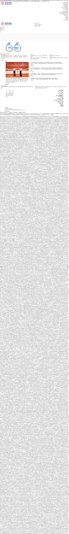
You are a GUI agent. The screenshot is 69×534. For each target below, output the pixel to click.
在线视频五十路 (12, 399)
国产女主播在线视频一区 (32, 191)
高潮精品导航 (50, 177)
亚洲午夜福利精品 (29, 258)
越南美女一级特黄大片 (62, 500)
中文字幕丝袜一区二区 (48, 350)
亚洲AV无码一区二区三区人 (6, 285)
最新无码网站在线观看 (33, 303)
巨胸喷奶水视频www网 (13, 128)
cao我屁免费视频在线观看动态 (27, 426)
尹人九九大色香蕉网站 (30, 357)
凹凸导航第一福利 (15, 270)
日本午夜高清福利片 (3, 235)
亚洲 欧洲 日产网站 (13, 498)
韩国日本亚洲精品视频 (25, 528)
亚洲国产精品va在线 (21, 294)
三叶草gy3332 (23, 445)
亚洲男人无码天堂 (9, 493)
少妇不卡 (33, 452)
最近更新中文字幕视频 (37, 229)
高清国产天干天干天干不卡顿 (5, 305)
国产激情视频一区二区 (63, 211)
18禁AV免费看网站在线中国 (23, 244)
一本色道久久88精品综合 (4, 274)
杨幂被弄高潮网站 (4, 181)
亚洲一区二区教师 (6, 527)
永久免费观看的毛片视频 (62, 387)
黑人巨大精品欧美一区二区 (63, 505)
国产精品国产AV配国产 (20, 145)
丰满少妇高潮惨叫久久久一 (54, 324)
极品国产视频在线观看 (28, 516)
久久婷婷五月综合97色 (19, 239)
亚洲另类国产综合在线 (13, 263)
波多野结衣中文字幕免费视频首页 (18, 475)
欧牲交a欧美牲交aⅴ (44, 140)
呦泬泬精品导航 (63, 116)
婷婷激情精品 (55, 303)
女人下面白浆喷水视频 (12, 347)
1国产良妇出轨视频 (36, 465)
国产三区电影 (66, 256)
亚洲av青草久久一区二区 (31, 399)
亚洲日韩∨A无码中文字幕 (10, 185)
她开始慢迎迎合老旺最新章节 (57, 356)
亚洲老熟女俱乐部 (46, 438)
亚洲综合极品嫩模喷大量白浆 (18, 117)
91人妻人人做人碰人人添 (45, 276)
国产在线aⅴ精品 (37, 399)
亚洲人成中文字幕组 (56, 259)
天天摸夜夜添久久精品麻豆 (63, 238)
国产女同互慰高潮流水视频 (15, 293)
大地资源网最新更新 (5, 338)
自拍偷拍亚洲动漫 (31, 453)
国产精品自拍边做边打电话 (42, 439)
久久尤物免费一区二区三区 (10, 479)
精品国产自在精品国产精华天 (8, 246)
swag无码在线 (57, 181)
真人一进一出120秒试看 (7, 250)
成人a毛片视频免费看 (21, 121)
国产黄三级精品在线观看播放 (23, 453)
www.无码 (44, 217)
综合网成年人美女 (9, 382)
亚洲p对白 (33, 194)
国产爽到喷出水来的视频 (15, 463)
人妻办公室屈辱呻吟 (9, 379)
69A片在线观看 (13, 299)
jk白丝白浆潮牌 (19, 457)
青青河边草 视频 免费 (46, 500)
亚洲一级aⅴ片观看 (17, 344)
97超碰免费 (27, 485)
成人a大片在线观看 (62, 133)
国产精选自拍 (64, 245)
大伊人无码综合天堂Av (20, 152)
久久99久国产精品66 (18, 156)
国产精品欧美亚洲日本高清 (20, 229)
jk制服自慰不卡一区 (25, 209)
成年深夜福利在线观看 (53, 511)
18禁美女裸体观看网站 (14, 422)
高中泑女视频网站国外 (56, 294)
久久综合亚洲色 (8, 365)
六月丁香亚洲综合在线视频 (41, 371)
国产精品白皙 (5, 251)
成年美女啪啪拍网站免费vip (40, 192)
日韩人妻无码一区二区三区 (9, 446)
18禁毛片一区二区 (20, 388)
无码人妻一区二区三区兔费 (56, 400)
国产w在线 (40, 481)
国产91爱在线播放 (24, 311)
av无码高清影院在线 (39, 124)
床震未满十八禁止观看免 (60, 469)
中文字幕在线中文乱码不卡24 (57, 193)
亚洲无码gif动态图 (36, 318)
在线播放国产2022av (35, 287)
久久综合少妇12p (30, 458)
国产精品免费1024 (8, 486)
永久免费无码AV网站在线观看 (16, 118)
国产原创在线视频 (3, 130)
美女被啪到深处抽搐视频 (62, 117)
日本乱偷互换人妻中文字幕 (7, 470)
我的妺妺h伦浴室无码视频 (13, 526)
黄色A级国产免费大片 (45, 253)
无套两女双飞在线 (47, 171)
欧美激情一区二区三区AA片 (46, 428)
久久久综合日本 (32, 393)
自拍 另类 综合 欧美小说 (63, 481)
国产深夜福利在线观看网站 (43, 310)
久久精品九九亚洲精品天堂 (8, 262)
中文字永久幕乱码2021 (19, 159)
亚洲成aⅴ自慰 (14, 473)
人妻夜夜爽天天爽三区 (60, 352)
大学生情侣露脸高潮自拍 (19, 223)
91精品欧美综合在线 (58, 250)
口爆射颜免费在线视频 (5, 533)
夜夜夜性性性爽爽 (62, 322)
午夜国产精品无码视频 (19, 140)
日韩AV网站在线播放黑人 (6, 357)
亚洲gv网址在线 (21, 251)
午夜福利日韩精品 (11, 271)
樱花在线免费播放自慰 (6, 232)
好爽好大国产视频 (31, 286)
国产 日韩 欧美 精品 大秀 (29, 221)
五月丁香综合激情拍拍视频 (51, 217)
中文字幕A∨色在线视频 (10, 134)
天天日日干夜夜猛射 (32, 192)
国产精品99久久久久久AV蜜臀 (11, 380)
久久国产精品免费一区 (16, 424)
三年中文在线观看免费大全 (42, 136)
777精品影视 (27, 152)
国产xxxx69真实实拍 (60, 426)
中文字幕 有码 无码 (46, 233)
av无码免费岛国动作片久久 (44, 221)
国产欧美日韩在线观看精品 (57, 527)
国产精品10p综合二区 (26, 236)
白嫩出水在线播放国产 (18, 188)
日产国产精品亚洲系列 (45, 415)
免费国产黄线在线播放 (4, 450)
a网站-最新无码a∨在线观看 (18, 246)
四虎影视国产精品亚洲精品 (62, 216)
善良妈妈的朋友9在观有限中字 (60, 251)
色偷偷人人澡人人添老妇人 (21, 322)
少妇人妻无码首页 (64, 368)
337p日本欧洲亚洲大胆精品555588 (23, 397)
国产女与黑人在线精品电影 (35, 257)
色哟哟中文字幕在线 (60, 511)
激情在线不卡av (10, 450)
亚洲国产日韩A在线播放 (26, 156)
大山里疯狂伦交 (51, 528)
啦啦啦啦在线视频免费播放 (22, 375)
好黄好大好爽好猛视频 (31, 292)
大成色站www (33, 124)
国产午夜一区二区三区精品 (34, 409)
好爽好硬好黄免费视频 (58, 183)
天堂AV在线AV (20, 312)
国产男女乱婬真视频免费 (5, 203)
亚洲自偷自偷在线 (61, 291)
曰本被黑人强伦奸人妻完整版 (41, 297)
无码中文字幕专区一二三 (47, 370)
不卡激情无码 (62, 450)
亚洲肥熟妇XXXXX (43, 470)
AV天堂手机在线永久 (5, 488)
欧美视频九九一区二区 (22, 315)
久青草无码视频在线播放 (5, 312)
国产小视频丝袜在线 (14, 241)
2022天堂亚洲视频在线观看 (53, 165)
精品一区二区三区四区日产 (47, 417)
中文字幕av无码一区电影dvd (60, 170)
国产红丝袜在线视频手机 (61, 328)
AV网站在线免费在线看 (16, 280)
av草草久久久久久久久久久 (37, 217)
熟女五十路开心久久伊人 (54, 333)
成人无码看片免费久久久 (64, 318)
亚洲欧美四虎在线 (39, 141)
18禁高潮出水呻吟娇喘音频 (42, 503)
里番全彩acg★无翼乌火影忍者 (52, 200)
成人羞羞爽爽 (2, 182)
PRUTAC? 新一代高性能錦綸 (4, 53)
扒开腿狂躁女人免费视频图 (4, 322)
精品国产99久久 (54, 150)
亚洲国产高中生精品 (3, 434)
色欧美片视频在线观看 (14, 335)
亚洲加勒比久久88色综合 (54, 298)
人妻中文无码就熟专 (16, 371)
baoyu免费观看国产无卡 (63, 223)
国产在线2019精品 (54, 130)
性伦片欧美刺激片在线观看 (31, 339)
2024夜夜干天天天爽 (48, 139)
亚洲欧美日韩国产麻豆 (32, 144)
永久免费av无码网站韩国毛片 (50, 312)
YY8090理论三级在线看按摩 (35, 269)
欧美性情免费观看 (22, 488)
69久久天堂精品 (57, 470)
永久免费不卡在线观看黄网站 (19, 374)
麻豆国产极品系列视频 (14, 428)
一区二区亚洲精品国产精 (13, 427)
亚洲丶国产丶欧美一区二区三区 (30, 139)
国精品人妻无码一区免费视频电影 (41, 377)
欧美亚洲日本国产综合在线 (28, 217)
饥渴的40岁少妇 (18, 459)
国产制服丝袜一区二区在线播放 (57, 338)
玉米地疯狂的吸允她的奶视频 (60, 464)
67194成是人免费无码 (3, 194)
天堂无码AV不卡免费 (48, 529)
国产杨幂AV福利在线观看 (28, 346)
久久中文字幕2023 (53, 427)
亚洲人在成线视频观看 (20, 256)
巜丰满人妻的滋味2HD (54, 393)
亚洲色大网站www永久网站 (29, 233)
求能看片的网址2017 (8, 170)
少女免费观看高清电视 (55, 315)
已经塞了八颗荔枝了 (6, 499)
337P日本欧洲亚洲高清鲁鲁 (57, 252)
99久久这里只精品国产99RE (56, 368)
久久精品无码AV (5, 204)
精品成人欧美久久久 (35, 282)
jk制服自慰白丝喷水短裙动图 (62, 285)
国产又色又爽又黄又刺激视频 (10, 206)
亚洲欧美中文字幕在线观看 (58, 280)
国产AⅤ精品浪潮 (49, 127)
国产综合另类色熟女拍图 (37, 374)
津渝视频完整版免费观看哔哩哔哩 (8, 374)
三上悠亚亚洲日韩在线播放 (29, 235)
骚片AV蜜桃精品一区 (52, 310)
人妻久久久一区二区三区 (41, 527)
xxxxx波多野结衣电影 (34, 118)
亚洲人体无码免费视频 (45, 229)
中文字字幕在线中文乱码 (46, 392)
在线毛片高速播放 (42, 411)
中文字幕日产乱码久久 (39, 165)
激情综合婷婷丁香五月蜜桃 (60, 246)
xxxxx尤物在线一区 (44, 488)
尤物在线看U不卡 (48, 409)
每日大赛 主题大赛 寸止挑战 (16, 470)
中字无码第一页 (33, 350)
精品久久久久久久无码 (14, 521)
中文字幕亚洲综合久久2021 (30, 445)
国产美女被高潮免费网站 (19, 245)
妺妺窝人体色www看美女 (38, 418)
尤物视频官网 (7, 162)
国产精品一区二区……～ (21, 451)
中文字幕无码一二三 (25, 382)
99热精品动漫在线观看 (56, 277)
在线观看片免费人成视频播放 (49, 183)
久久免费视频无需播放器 (28, 182)
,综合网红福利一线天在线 (10, 159)
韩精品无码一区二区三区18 (5, 504)
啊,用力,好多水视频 (15, 287)
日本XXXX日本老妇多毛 (41, 240)
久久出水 (46, 411)
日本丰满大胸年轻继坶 (17, 333)
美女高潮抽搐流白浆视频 (38, 238)
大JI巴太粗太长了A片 (44, 444)
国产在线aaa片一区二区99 (48, 152)
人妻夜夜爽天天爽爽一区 (21, 233)
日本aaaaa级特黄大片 (32, 152)
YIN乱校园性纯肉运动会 (42, 158)
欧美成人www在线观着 (4, 368)
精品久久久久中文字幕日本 (57, 304)
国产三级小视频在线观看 (51, 269)
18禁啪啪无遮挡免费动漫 (19, 479)
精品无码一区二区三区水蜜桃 (46, 271)
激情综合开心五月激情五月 (45, 182)
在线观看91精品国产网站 (9, 517)
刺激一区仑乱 (60, 435)
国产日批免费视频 (21, 177)
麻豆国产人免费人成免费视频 (20, 187)
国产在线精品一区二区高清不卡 (17, 529)
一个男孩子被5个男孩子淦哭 (42, 303)
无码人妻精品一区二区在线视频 (54, 415)
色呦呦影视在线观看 (64, 482)
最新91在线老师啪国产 (62, 382)
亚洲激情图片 (8, 150)
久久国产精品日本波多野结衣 (50, 292)
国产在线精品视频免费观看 (15, 323)
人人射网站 (52, 339)
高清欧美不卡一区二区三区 (54, 133)
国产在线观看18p (21, 368)
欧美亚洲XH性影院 (62, 359)
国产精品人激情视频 (9, 158)
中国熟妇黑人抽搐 (32, 364)
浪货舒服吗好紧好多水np (51, 297)
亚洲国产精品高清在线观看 (15, 373)
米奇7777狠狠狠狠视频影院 (56, 121)
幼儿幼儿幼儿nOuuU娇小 (45, 256)
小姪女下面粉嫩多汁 (12, 221)
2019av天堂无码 (38, 404)
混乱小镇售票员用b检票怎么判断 (61, 410)
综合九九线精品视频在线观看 (27, 188)
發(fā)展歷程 (66, 4)
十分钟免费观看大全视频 (27, 212)
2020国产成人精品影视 (29, 356)
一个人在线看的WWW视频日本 (20, 381)
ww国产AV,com (16, 204)
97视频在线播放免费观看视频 (35, 189)
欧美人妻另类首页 (39, 400)
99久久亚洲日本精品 (15, 518)
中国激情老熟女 (32, 262)
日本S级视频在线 (65, 128)
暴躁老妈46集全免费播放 (53, 512)
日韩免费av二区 (13, 145)
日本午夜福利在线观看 (25, 303)
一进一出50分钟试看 (37, 498)
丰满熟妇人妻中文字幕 (58, 446)
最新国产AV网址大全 (10, 444)
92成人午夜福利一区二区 (54, 175)
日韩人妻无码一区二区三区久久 (26, 435)
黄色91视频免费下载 (48, 257)
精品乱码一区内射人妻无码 (38, 204)
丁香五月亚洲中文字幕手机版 (34, 232)
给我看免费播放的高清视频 (62, 351)
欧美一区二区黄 (64, 533)
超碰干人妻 (64, 229)
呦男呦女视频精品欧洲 (8, 291)
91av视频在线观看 (36, 221)
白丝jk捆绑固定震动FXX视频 (25, 509)
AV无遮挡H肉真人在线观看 (47, 285)
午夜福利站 (43, 257)
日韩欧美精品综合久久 (63, 187)
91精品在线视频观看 (36, 329)
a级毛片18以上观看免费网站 (53, 398)
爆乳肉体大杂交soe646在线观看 (34, 382)
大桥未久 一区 (48, 482)
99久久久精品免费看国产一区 (6, 341)
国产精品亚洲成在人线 (51, 380)
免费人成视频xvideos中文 (58, 373)
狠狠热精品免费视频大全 (30, 285)
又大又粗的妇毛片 (21, 522)
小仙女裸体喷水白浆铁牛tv (25, 317)
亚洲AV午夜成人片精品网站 (53, 441)
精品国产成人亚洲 (35, 188)
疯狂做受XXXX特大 (20, 473)
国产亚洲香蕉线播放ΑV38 (63, 276)
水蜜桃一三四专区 (12, 227)
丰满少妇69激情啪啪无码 (60, 221)
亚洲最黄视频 (52, 464)
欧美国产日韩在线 (28, 316)
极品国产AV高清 (36, 440)
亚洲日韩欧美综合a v (49, 282)
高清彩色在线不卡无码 (23, 403)
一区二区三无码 (25, 175)
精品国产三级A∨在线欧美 (31, 275)
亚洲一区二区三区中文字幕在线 (17, 363)
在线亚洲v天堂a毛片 (18, 116)
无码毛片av (10, 456)
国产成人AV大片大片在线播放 (32, 162)
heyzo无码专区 (37, 263)
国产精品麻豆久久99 (24, 333)
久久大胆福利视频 (18, 234)
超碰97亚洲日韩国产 (60, 432)
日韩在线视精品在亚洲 (33, 224)
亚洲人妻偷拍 (19, 456)
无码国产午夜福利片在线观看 (6, 293)
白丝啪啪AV (64, 269)
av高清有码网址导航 (42, 282)
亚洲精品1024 (52, 344)
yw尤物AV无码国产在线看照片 (26, 185)
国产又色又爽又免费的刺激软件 (16, 276)
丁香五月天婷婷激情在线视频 (64, 234)
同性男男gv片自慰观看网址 (30, 309)
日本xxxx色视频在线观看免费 (40, 309)
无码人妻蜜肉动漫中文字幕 (12, 324)
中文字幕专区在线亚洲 (20, 329)
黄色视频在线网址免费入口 (55, 465)
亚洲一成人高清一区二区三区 (36, 180)
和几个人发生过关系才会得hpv (23, 150)
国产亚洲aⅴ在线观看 (17, 426)
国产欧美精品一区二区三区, (43, 291)
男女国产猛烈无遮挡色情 (38, 464)
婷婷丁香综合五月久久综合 (41, 128)
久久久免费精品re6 (3, 416)
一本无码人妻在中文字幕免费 (47, 356)
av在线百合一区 (37, 493)
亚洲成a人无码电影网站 (6, 494)
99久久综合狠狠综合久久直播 (20, 406)
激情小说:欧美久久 (41, 134)
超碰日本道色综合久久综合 (42, 175)
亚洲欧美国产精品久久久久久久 (11, 491)
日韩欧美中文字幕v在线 (38, 227)
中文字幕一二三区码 (38, 428)
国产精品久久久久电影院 (15, 252)
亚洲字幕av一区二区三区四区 (52, 328)
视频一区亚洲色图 (59, 370)
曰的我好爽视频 (26, 168)
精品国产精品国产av (25, 247)
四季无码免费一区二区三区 (9, 417)
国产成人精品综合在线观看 (41, 482)
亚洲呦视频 (39, 424)
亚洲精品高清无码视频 (58, 468)
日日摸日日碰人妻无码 (14, 200)
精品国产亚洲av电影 (38, 452)
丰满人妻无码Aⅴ (63, 335)
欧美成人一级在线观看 (36, 294)
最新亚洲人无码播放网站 (49, 347)
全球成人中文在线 (31, 369)
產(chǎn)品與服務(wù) (64, 7)
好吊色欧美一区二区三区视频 (54, 498)
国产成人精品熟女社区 (25, 127)
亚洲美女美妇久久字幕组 (14, 315)
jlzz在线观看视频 (48, 150)
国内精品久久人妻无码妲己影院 (52, 422)
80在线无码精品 (61, 139)
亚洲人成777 (9, 194)
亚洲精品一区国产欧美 (5, 316)
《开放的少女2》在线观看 (5, 350)
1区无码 (47, 180)
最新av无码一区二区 (49, 252)
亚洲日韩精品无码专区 (58, 486)
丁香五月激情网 (9, 327)
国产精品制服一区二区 (5, 183)
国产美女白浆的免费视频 (33, 280)
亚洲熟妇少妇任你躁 (40, 403)
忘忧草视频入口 (64, 444)
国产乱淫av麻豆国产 (49, 215)
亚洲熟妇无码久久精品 (27, 492)
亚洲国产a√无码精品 (33, 386)
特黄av (15, 388)
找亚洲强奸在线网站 (33, 410)
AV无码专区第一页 (61, 159)
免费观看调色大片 (26, 164)
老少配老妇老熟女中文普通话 (34, 252)
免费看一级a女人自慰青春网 (50, 186)
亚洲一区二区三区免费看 (10, 432)
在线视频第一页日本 (43, 359)
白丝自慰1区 (62, 145)
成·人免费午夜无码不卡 (4, 523)
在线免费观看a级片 (65, 515)
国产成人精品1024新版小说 (63, 129)
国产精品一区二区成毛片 (61, 364)
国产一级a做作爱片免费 (22, 216)
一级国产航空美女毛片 (46, 464)
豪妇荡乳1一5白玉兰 (52, 180)
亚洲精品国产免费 (6, 128)
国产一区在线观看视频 (63, 386)
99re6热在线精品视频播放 (19, 165)
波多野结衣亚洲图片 (60, 405)
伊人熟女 (67, 488)
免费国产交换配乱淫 (59, 323)
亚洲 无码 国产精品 (47, 258)
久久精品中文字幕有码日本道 (40, 187)
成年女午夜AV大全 (17, 257)
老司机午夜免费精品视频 (26, 264)
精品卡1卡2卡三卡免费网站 (32, 175)
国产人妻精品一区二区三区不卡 (38, 258)
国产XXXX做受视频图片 (7, 473)
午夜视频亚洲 (15, 144)
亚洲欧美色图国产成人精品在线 (16, 157)
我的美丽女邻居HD (44, 374)
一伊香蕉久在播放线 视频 (33, 385)
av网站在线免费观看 (6, 498)
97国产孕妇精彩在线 (62, 197)
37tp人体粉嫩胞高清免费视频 (23, 193)
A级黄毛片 (33, 492)
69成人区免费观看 (54, 445)
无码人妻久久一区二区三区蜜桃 (45, 379)
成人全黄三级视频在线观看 (45, 123)
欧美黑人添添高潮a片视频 (24, 518)
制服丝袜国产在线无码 (5, 459)
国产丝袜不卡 (43, 293)
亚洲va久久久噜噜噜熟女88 (38, 517)
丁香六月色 (52, 276)
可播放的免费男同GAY (31, 311)
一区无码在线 (15, 453)
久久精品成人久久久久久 (20, 352)
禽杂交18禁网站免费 (11, 492)
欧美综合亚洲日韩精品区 (26, 456)
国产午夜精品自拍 (41, 118)
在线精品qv (7, 245)
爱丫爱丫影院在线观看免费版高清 (40, 209)
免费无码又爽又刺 (45, 281)
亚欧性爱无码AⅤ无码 (14, 216)
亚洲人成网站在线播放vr (10, 186)
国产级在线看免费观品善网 (17, 130)
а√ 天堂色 (12, 494)
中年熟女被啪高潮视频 (44, 189)
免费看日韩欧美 (13, 141)
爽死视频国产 (61, 398)
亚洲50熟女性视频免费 (19, 168)
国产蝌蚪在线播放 (42, 458)
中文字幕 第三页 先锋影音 (11, 416)
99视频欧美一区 (57, 116)
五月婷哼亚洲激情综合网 (38, 145)
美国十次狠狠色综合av (31, 340)
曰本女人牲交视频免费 (62, 521)
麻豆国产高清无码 (23, 341)
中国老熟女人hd (6, 503)
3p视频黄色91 (27, 121)
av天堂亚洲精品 (50, 136)
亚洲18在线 (12, 175)
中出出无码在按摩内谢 (40, 275)
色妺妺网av (41, 440)
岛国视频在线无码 (65, 162)
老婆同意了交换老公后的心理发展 (17, 164)
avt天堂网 (24, 258)
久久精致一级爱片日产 (64, 164)
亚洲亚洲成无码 (2, 487)
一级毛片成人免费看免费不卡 (21, 228)
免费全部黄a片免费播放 (19, 182)
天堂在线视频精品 (26, 117)
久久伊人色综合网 (24, 450)
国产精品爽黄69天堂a (22, 357)
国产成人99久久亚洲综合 (55, 123)
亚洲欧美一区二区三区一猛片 (49, 456)
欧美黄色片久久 (13, 232)
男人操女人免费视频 (61, 305)
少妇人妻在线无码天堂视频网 (44, 232)
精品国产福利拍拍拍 (34, 406)
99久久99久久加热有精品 (37, 271)
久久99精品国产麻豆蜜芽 (26, 197)
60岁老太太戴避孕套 (34, 316)
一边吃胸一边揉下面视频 (41, 497)
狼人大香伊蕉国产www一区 (5, 241)
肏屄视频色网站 (33, 240)
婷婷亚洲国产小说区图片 (23, 511)
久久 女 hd (56, 382)
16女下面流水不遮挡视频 (8, 280)
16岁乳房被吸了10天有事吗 (60, 233)
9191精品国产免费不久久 (56, 122)
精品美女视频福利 (64, 369)
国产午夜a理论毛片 (11, 523)
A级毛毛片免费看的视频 (52, 246)
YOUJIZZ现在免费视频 (25, 444)
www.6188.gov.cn (18, 274)
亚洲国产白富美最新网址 (24, 268)
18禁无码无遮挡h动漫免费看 (31, 198)
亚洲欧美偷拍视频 (7, 300)
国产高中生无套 (12, 116)
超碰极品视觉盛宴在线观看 (49, 162)
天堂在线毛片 (5, 340)
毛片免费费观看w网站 (45, 511)
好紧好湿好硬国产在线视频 (53, 492)
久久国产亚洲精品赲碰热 (28, 523)
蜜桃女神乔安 (14, 456)
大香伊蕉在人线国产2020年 (14, 305)
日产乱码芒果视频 (18, 429)
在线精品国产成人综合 (4, 218)
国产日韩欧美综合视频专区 (4, 440)
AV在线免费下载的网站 (20, 217)
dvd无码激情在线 (36, 346)
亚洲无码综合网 (52, 171)
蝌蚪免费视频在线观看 (59, 186)
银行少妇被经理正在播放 (52, 306)
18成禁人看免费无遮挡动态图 (28, 440)
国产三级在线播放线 (40, 494)
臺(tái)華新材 (10, 108)
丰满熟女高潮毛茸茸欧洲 (12, 435)
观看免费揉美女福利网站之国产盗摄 (60, 479)
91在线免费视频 (45, 235)
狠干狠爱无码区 (15, 244)
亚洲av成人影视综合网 (24, 459)
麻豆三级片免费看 (55, 139)
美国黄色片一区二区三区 (32, 504)
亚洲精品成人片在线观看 (34, 456)
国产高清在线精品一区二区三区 (50, 240)
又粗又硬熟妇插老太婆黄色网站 (63, 303)
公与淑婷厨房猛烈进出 (48, 300)
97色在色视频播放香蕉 (56, 391)
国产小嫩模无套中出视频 (20, 370)
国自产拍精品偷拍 (49, 244)
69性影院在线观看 (40, 151)
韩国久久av (38, 444)
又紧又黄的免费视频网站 (18, 446)
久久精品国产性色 (5, 415)
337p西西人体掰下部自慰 (42, 459)
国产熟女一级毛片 (37, 203)
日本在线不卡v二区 (33, 371)
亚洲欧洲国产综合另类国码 (33, 529)
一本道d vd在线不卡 (43, 329)
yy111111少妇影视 (4, 228)
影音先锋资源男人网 (35, 426)
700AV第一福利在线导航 (12, 370)
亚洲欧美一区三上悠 (47, 365)
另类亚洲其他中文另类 (38, 288)
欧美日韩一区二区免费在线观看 (57, 487)
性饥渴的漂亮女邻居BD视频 (32, 116)
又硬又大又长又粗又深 (14, 288)
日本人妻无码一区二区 (17, 450)
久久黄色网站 (56, 276)
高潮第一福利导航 (27, 362)
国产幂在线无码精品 (14, 376)
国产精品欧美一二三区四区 (20, 259)
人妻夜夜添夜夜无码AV (4, 429)
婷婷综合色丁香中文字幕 (42, 385)
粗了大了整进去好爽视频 (47, 340)
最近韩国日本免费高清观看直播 (29, 227)
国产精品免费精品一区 (13, 451)
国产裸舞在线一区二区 (41, 186)
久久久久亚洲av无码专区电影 (43, 375)
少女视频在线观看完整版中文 (25, 447)
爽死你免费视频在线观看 (22, 288)
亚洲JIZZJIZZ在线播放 (50, 176)
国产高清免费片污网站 (44, 498)
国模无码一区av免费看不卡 (49, 458)
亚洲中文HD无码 (25, 469)
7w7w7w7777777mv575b (19, 240)
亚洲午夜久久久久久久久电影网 (48, 151)
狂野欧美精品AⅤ (25, 192)
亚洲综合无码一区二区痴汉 (49, 251)
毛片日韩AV (54, 370)
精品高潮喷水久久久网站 (14, 385)
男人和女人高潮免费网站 (26, 432)
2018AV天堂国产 (6, 451)
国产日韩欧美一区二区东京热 (56, 376)
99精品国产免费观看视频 (52, 235)
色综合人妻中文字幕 (29, 318)
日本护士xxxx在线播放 (9, 468)
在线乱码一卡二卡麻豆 (10, 400)
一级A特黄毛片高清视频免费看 (60, 153)
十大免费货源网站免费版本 (52, 291)
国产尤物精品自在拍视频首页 (25, 215)
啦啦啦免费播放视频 (10, 388)
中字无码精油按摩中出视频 (49, 205)
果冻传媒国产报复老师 (39, 262)
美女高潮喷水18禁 (16, 476)
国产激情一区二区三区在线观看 (52, 239)
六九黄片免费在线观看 (6, 281)
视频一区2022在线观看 (56, 265)
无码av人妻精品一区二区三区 (53, 197)
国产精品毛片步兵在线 (20, 512)
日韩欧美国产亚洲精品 (44, 353)
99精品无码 (38, 499)
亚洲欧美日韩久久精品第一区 (55, 504)
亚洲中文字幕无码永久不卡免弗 (20, 151)
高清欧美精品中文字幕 (48, 193)
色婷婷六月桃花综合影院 (57, 488)
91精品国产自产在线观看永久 (30, 187)
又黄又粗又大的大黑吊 (33, 164)
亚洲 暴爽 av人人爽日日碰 (28, 512)
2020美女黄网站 (24, 157)
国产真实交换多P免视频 (10, 351)
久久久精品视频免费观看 (20, 418)
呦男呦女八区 (41, 318)
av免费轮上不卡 (21, 346)
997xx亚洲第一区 (34, 388)
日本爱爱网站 (46, 204)
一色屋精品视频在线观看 (15, 365)
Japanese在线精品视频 (34, 373)
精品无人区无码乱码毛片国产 (14, 362)
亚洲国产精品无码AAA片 (53, 236)
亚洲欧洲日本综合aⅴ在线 (61, 306)
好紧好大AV (44, 194)
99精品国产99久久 (30, 464)
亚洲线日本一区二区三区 (23, 504)
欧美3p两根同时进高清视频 (13, 153)
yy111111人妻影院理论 (3, 133)
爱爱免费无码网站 (65, 417)
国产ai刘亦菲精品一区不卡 (44, 216)
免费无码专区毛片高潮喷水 (10, 123)
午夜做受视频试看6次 (8, 518)
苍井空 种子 (46, 364)
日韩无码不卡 (19, 128)
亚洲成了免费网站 (13, 482)
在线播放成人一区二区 (28, 352)
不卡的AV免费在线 (38, 415)
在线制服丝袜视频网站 (46, 210)
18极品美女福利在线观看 (32, 511)
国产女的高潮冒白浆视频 (51, 316)
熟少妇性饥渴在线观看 (52, 203)
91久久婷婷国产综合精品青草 (60, 344)
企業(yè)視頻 (66, 6)
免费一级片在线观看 (24, 291)
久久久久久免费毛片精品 (19, 492)
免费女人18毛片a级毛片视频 (18, 412)
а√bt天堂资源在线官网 (59, 341)
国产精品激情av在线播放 (52, 247)
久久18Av (12, 257)
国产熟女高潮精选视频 (11, 464)
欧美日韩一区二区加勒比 (17, 515)
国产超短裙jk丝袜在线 (10, 129)
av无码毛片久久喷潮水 (18, 192)
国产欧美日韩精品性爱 (6, 376)
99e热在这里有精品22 (23, 404)
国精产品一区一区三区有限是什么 (52, 359)
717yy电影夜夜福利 (17, 271)
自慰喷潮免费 (10, 135)
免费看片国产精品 (40, 476)
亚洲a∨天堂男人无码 (61, 222)
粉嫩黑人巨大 (58, 240)
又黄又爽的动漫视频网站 (19, 411)
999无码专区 (51, 259)
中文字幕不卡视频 (28, 146)
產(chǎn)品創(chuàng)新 (64, 13)
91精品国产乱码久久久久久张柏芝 (59, 421)
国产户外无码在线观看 (27, 452)
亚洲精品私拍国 (45, 451)
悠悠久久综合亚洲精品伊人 (20, 235)
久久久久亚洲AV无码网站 (25, 297)
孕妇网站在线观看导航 (14, 321)
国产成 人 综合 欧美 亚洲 (6, 463)
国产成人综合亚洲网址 (56, 522)
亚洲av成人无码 (58, 311)
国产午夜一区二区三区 (45, 299)
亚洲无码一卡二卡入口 (44, 382)
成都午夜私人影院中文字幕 (19, 345)
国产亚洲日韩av (61, 244)
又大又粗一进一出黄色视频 (27, 439)
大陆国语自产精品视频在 (9, 404)
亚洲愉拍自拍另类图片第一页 (7, 532)
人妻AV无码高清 (26, 122)
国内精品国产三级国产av (56, 428)
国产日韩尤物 (18, 435)
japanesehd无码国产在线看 (63, 185)
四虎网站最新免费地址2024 (62, 239)
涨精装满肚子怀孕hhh (49, 265)
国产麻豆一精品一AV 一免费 (13, 340)
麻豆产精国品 (58, 482)
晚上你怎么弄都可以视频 (56, 510)
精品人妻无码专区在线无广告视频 (34, 222)
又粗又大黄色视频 (15, 328)
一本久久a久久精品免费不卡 (47, 168)
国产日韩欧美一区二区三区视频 (11, 392)
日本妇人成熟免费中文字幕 (30, 310)
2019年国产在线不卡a (33, 365)
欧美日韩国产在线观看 (14, 193)
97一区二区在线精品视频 (35, 177)
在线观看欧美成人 (50, 163)
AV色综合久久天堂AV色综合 (62, 224)
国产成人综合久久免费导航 (23, 463)
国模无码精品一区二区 (49, 309)
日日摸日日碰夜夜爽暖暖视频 (24, 136)
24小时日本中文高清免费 (55, 322)
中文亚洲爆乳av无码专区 (14, 316)
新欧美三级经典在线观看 (26, 269)
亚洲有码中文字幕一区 (44, 474)
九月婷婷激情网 (12, 459)
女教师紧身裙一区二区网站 (33, 134)
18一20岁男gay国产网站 (26, 304)
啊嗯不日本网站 (10, 476)
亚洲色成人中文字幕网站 (36, 206)
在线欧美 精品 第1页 (57, 209)
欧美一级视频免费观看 (32, 500)
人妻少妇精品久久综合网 (37, 392)
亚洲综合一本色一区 (42, 287)
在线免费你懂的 (53, 497)
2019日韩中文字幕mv (47, 318)
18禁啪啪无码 (43, 424)
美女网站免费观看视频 (56, 145)
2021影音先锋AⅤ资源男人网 (18, 124)
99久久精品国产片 (35, 481)
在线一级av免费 (64, 447)
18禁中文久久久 (44, 328)
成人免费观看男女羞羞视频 (47, 241)
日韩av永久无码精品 (6, 399)
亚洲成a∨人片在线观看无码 (47, 335)
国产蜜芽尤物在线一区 (6, 175)
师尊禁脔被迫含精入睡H (8, 515)
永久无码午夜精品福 (26, 351)
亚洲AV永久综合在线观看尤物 (31, 151)
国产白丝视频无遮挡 (7, 299)
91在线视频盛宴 (10, 210)
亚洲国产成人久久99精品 (39, 183)
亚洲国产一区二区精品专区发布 (29, 376)
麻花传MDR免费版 (4, 358)
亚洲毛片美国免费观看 (9, 247)
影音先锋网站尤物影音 (19, 393)
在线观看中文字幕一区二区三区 (20, 485)
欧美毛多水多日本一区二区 (16, 194)
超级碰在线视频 (11, 528)
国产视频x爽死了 (12, 488)
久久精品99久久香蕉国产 (44, 398)
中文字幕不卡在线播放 (27, 327)
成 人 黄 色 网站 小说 (60, 275)
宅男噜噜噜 (37, 310)
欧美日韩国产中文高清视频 (5, 168)
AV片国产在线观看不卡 (28, 147)
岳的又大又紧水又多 (46, 124)
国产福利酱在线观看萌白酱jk (25, 262)
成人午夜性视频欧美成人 (20, 146)
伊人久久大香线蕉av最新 (54, 286)
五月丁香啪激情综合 (50, 388)
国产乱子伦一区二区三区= (4, 153)
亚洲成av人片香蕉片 (38, 210)
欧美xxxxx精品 (39, 417)
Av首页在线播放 (13, 256)
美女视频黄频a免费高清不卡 (25, 118)
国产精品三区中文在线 (62, 374)
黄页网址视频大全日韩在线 (46, 130)
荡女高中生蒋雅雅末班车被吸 (51, 371)
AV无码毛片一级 (50, 303)
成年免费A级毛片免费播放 (18, 212)
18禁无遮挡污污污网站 (6, 339)
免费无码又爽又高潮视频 (54, 385)
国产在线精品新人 (24, 234)
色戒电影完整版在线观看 (48, 358)
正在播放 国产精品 (47, 157)
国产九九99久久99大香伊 (61, 287)
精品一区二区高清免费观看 (36, 256)
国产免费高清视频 (41, 406)
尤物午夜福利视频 (21, 328)
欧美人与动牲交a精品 (56, 282)
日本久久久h (13, 418)
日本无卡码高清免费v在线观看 (12, 522)
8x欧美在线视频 (45, 227)
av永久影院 (10, 368)
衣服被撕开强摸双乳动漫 (56, 271)
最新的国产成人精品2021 (27, 350)
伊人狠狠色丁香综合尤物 (17, 265)
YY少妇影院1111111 (3, 129)
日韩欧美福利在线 (40, 171)
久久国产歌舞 (32, 133)
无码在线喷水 (5, 135)
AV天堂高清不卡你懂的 (7, 276)
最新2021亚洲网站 (36, 200)
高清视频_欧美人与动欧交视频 (19, 186)
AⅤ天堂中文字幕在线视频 (10, 282)
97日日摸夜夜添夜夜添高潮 (58, 274)
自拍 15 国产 (22, 362)
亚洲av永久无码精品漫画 (44, 432)
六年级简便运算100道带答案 (10, 393)
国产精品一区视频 (62, 365)
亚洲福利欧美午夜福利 (24, 364)
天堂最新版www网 (42, 250)
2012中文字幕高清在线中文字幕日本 (52, 117)
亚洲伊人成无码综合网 (4, 271)
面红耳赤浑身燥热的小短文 (58, 406)
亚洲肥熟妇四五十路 (25, 263)
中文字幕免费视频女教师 (29, 392)
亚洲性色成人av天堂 (9, 215)
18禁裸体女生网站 (45, 185)
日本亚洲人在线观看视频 (41, 447)
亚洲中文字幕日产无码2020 (10, 433)
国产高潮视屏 (60, 385)
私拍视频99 (35, 482)
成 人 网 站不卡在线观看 (34, 170)
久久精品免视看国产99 (25, 224)
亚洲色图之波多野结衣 (21, 335)
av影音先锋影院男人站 (51, 439)
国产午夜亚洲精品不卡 (33, 503)
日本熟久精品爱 (8, 418)
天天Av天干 (33, 493)
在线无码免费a (21, 410)
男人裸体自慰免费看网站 (8, 144)
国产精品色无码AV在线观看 (37, 281)
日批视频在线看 (24, 116)
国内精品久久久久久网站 (17, 497)
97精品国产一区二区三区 (11, 236)
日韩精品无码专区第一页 (41, 198)
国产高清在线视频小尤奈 (42, 127)
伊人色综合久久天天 (50, 194)
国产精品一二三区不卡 (35, 146)
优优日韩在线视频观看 (38, 324)
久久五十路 (60, 229)
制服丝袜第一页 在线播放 (6, 222)
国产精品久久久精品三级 (52, 410)
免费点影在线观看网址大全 (50, 424)
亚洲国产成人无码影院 (14, 203)
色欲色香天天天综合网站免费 (9, 298)
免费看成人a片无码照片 (19, 169)
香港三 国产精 (59, 245)
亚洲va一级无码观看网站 (35, 429)
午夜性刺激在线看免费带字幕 (28, 239)
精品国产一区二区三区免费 (43, 236)
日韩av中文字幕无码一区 (31, 218)
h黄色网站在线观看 (52, 451)
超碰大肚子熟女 (17, 139)
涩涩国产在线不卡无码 (31, 312)
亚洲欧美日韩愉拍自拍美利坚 (26, 481)
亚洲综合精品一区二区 (59, 147)
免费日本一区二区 (58, 158)
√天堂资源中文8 (7, 318)
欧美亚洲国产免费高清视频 (58, 456)
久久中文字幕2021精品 (32, 193)
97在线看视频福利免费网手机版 (21, 377)
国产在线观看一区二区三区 (57, 459)
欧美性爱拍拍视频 (32, 334)
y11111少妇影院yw (34, 391)
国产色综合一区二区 (16, 215)
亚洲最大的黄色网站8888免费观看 (23, 499)
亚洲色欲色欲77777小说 (38, 338)
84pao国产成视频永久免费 (48, 457)
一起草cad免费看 (10, 124)
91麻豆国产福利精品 (37, 123)
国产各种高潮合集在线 (20, 392)
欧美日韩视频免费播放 (62, 175)
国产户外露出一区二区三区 (27, 245)
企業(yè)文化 (66, 15)
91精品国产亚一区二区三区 (44, 516)
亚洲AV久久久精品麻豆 (21, 318)
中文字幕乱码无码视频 (23, 275)
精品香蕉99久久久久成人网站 (27, 299)
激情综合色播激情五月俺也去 (46, 121)
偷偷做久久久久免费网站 (27, 159)
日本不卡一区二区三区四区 (35, 491)
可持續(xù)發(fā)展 (65, 14)
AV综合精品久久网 (57, 503)
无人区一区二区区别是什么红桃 (19, 487)
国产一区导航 (66, 433)
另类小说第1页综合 (61, 506)
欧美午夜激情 (57, 439)
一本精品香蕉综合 (54, 157)
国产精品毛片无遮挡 (51, 189)
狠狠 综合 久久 (54, 285)
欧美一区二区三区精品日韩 (49, 274)
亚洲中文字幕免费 (12, 356)
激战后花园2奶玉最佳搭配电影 (9, 209)
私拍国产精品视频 (20, 482)
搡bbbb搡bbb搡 (20, 277)
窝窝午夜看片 (8, 445)
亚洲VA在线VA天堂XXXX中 (53, 474)
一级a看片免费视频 (59, 353)
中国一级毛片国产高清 (62, 309)
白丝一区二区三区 (4, 124)
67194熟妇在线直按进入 (48, 334)
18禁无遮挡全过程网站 (6, 141)
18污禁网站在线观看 (27, 462)
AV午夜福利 (58, 318)
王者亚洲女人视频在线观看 (47, 400)
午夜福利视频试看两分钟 (51, 158)
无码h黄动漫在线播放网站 (28, 411)
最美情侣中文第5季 (6, 127)
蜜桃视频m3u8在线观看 (9, 500)
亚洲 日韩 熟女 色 (25, 134)
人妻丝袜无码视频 (31, 450)
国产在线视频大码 (21, 316)
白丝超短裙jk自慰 (13, 198)
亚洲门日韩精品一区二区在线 (37, 523)
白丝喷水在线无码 (42, 529)
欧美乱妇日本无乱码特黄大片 (44, 423)
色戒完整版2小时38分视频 (44, 234)
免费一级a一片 (22, 204)
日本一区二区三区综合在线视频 (23, 241)
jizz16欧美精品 (3, 159)
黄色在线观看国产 (51, 446)
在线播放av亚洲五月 (31, 358)
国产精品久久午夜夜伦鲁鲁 (38, 421)
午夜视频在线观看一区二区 (40, 312)
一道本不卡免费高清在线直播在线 (49, 494)
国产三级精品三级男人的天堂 (27, 265)
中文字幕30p (63, 488)
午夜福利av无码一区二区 (51, 147)
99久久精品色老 (55, 215)
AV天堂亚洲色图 (59, 198)
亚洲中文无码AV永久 (43, 475)
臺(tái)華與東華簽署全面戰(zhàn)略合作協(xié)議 (14, 77)
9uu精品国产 (32, 347)
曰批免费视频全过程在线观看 (64, 429)
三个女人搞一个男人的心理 (46, 338)
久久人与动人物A (50, 521)
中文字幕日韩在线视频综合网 (63, 270)
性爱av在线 (64, 198)
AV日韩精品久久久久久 (10, 197)
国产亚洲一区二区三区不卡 (33, 305)
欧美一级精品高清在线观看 (53, 435)
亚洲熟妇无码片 (2, 152)
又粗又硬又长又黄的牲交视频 (45, 228)
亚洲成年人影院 (54, 476)
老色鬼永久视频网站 (63, 345)
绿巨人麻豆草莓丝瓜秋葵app (36, 488)
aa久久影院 (8, 288)
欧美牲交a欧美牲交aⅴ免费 (16, 250)
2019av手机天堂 (25, 232)
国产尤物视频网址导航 (22, 494)
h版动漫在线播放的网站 (53, 423)
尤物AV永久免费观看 (12, 274)
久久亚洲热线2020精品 (24, 323)
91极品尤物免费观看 (27, 522)
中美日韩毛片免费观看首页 (8, 412)
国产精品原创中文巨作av (50, 250)
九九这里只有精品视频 (42, 305)
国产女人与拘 (2, 275)
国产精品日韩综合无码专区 (53, 227)
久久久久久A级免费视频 (44, 512)
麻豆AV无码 (38, 393)
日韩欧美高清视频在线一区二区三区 (46, 304)
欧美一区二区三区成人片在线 (35, 362)
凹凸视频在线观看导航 (63, 452)
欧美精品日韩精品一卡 (53, 191)
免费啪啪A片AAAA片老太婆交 (19, 176)
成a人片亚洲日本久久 (35, 379)
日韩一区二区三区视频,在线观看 (25, 373)
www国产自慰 (62, 391)
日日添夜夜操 (43, 294)
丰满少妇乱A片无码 (52, 353)
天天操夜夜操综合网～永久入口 (47, 522)
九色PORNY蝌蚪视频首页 (24, 424)
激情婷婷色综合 (38, 522)
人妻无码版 (23, 380)
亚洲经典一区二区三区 (56, 369)
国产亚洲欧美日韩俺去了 (38, 259)
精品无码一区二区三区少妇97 (59, 458)
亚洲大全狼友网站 (39, 469)
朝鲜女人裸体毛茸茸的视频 (5, 193)
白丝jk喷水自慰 (59, 146)
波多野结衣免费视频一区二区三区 (7, 364)
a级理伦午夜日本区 (38, 133)
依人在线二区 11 (23, 293)
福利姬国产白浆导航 (21, 422)
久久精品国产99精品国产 (58, 134)
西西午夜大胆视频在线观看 (23, 200)
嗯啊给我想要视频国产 (36, 306)
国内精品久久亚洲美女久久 (40, 300)
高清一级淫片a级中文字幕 (29, 421)
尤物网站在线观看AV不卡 (44, 245)
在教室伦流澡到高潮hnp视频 (39, 480)
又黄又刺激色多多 (11, 204)
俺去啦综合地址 (34, 439)
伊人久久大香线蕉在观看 (42, 181)
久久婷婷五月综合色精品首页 (58, 136)
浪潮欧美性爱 (41, 456)
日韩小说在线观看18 (52, 362)
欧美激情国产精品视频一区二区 (34, 247)
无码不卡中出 (8, 198)
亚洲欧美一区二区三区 (55, 409)
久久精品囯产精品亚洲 (27, 363)
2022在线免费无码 (55, 429)
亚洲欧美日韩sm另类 (63, 523)
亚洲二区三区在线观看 (27, 124)
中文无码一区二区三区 (64, 217)
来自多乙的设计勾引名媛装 (59, 327)
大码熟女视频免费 (37, 228)
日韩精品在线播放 (61, 441)
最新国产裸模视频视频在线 (9, 426)
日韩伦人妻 (44, 153)
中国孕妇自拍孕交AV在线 (29, 229)
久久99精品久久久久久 (43, 211)
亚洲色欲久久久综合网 (19, 206)
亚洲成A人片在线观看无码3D (64, 165)
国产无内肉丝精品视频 (28, 474)
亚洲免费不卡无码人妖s (53, 438)
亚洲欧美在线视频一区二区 (6, 505)
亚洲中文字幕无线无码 (22, 506)
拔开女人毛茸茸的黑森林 (40, 333)
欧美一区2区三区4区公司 (52, 364)
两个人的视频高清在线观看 (47, 262)
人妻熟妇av (20, 304)
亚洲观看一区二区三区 (24, 417)
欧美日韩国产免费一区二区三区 (12, 181)
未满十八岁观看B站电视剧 (8, 458)
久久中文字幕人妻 (65, 321)
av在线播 (63, 183)
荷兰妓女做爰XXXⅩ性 (9, 264)
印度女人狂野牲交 (18, 433)
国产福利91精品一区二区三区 (22, 339)
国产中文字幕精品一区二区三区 (18, 327)
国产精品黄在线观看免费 (58, 140)
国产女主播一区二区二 (53, 432)
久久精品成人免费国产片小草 (49, 386)
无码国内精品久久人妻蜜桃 (38, 510)
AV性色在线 (6, 192)
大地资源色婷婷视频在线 (16, 317)
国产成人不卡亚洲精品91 (56, 453)
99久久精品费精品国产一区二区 (52, 475)
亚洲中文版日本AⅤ (43, 380)
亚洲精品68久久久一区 (56, 335)
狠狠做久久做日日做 (24, 433)
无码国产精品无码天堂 (51, 170)
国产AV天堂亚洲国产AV (19, 253)
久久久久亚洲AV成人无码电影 (33, 375)
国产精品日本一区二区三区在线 (15, 127)
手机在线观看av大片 (44, 404)
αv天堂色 (48, 175)
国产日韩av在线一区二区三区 (33, 405)
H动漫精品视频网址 (9, 174)
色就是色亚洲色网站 (13, 318)
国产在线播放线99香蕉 (50, 153)
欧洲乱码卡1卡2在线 (55, 403)
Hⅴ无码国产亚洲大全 (8, 424)
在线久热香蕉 (31, 123)
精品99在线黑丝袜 (49, 391)
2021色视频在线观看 (57, 163)
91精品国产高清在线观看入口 (13, 423)
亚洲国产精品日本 (59, 269)
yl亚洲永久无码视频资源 (28, 329)
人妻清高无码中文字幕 (31, 428)
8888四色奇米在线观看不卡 (13, 375)
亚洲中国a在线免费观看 (8, 509)
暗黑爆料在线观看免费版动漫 (19, 517)
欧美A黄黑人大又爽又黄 (56, 340)
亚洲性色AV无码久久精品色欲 (32, 298)
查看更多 (6, 84)
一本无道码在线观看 (38, 422)
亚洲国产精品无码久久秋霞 (37, 299)
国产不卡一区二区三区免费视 (33, 479)
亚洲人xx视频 (8, 277)
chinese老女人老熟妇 (61, 475)
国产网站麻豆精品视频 (23, 162)
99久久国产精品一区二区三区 (24, 423)
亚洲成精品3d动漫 (50, 280)
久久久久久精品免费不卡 (64, 317)
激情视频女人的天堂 (36, 533)
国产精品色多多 (25, 369)
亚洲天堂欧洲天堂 (56, 262)
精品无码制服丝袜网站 (50, 327)
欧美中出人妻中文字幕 (54, 500)
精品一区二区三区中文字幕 (4, 116)
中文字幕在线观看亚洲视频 (31, 377)
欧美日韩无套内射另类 (25, 497)
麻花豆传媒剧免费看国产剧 (46, 368)
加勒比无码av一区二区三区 (46, 481)
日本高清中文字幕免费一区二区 (31, 341)
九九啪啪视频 (40, 298)
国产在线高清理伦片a (40, 504)
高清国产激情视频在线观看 (35, 432)
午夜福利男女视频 (24, 298)
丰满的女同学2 (5, 435)
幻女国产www (13, 253)
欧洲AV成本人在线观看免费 (34, 485)
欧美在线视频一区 (31, 150)
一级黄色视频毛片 (60, 241)
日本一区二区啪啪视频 (52, 323)
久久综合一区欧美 (65, 193)
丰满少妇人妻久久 (18, 444)
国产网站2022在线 (12, 381)
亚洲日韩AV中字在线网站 (27, 282)
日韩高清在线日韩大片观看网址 (41, 518)
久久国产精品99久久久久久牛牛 (22, 191)
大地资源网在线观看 (16, 458)
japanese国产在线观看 (33, 129)
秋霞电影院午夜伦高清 (34, 446)
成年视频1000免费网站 (21, 205)
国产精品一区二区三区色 (14, 480)
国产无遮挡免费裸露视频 (55, 317)
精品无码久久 (56, 347)
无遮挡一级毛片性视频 (42, 327)
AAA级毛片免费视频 (19, 386)
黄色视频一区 (62, 259)
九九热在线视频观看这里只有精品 (43, 164)
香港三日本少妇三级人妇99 (52, 188)
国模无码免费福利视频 (18, 175)
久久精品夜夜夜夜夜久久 (57, 177)
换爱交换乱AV (15, 205)
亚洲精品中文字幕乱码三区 (39, 457)
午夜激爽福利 (53, 418)
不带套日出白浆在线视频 (28, 321)
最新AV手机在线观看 (59, 418)
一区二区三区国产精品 (42, 373)
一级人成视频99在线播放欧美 (53, 351)
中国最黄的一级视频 (6, 315)
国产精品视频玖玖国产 (45, 528)
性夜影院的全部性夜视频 (42, 176)
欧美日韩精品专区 (21, 338)
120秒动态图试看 (54, 412)
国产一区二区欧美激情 (45, 133)
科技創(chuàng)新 (65, 11)
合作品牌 (61, 97)
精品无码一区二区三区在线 (45, 222)
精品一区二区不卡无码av (46, 199)
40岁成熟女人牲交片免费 (21, 505)
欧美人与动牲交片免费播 (58, 151)
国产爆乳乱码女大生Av (10, 369)
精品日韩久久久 (34, 462)
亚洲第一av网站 (50, 479)
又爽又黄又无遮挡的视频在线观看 (59, 205)
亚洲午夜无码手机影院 (29, 498)
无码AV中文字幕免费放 (44, 491)
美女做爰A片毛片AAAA (60, 497)
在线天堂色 (16, 494)
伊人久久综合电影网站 (55, 481)
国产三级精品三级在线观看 (45, 206)
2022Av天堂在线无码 (7, 323)
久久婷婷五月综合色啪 (8, 363)
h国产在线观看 (33, 264)
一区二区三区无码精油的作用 (47, 141)
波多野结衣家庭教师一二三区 (57, 321)
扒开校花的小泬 (27, 441)
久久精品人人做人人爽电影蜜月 (17, 180)
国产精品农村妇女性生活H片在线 (7, 497)
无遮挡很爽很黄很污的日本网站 (53, 212)
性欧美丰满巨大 (65, 310)
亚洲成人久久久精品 (22, 285)
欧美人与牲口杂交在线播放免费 (5, 257)
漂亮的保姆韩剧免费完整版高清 (23, 144)
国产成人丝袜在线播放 (35, 250)
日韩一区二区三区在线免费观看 (51, 305)
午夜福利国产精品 (49, 187)
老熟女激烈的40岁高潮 (21, 491)
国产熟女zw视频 (43, 263)
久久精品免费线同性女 (24, 334)
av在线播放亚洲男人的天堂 (60, 316)
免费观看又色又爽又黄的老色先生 (51, 263)
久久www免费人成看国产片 (32, 403)
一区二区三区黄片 (21, 526)
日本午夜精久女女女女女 (48, 429)
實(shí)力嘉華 (66, 2)
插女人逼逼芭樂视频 (14, 285)
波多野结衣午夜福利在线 (64, 439)
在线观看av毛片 (5, 210)
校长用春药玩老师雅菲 (42, 156)
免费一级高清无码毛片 (32, 444)
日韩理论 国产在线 (56, 223)
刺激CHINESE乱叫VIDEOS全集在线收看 (43, 339)
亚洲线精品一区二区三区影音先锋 (63, 258)
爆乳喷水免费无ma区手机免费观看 (33, 234)
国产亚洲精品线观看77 (39, 340)
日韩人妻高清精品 (17, 262)
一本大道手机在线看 (32, 499)
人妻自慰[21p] (8, 422)
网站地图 (52, 114)
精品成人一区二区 (39, 169)
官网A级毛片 (40, 223)
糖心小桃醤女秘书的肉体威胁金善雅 (13, 268)
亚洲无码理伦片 (12, 406)
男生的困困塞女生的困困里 (7, 306)
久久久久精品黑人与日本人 (22, 270)
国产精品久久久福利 (28, 416)
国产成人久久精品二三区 (17, 174)
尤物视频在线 (66, 274)
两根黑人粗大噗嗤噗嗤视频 (43, 479)
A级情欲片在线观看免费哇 (52, 491)
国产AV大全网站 (18, 481)
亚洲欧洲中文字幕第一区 (64, 277)
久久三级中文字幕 (28, 406)
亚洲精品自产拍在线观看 (15, 504)
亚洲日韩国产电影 (27, 393)
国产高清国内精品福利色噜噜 (31, 400)
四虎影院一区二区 (32, 263)
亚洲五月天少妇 (16, 210)
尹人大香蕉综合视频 (46, 298)
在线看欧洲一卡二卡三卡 (28, 475)
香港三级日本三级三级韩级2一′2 (42, 197)
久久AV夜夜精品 (38, 264)
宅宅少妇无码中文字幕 (19, 227)
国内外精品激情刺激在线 (61, 130)
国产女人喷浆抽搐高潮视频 (29, 204)
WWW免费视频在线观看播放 (6, 157)
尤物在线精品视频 (14, 339)
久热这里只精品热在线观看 (39, 270)
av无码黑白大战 (4, 476)
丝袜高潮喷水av (25, 286)
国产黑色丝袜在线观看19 (35, 412)
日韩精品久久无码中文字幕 (44, 515)
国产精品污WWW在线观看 (47, 453)
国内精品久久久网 (45, 212)
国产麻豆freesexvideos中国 (32, 417)
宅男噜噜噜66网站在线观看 (46, 169)
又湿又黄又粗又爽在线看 (39, 334)
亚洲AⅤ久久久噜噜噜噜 (44, 203)
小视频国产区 (16, 310)
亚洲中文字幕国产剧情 (43, 346)
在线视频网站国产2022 (13, 312)
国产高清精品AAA (51, 440)
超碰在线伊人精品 (27, 386)
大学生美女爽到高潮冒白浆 (33, 135)
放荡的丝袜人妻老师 (55, 518)
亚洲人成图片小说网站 (63, 529)
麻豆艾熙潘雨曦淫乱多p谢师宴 (45, 465)
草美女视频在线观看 (28, 328)
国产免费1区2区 (32, 451)
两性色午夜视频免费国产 (47, 418)
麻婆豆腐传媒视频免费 (30, 288)
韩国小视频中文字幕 (58, 292)
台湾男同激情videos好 (9, 453)
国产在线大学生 (7, 321)
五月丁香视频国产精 (8, 292)
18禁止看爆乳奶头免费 (42, 526)
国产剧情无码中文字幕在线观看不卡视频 (34, 532)
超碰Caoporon (6, 233)
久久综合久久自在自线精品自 (63, 473)
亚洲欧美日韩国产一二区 (58, 485)
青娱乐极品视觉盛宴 (27, 253)
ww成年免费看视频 (53, 275)
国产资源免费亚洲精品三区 (53, 532)
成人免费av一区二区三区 (55, 392)
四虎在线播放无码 (18, 185)
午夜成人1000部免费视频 (17, 269)
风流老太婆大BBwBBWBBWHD (26, 250)
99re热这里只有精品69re (53, 245)
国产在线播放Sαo (38, 492)
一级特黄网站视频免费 (36, 398)
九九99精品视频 (14, 189)
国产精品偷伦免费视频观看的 (53, 374)
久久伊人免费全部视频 (58, 118)
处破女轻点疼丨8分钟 (47, 476)
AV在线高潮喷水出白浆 (18, 264)
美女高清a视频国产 (51, 140)
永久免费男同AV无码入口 (64, 181)
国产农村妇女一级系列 (5, 263)
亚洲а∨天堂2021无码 (12, 322)
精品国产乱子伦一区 (52, 233)
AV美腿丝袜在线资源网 (26, 130)
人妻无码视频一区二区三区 (58, 388)
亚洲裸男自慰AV (30, 203)
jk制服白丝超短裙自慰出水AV (11, 146)
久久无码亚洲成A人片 (3, 304)
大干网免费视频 (27, 176)
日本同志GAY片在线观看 (64, 522)
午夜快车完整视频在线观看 (62, 480)
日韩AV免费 (24, 398)
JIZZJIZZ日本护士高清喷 (48, 135)
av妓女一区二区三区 (25, 457)
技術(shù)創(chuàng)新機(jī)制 (63, 12)
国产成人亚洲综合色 (15, 346)
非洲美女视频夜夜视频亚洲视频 (7, 244)
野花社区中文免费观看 (40, 144)
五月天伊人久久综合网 (44, 435)
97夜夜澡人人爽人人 (40, 433)
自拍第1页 (27, 451)
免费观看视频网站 (6, 452)
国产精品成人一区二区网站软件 (35, 351)
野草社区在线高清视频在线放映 (31, 205)
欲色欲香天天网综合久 (60, 256)
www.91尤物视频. (16, 410)
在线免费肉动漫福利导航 (47, 510)
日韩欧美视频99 (61, 215)
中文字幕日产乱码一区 (63, 392)
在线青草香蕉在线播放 (63, 379)
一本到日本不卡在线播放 (34, 174)
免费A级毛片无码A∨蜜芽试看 (40, 347)
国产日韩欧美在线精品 (60, 362)
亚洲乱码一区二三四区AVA (10, 259)
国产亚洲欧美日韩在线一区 (30, 422)
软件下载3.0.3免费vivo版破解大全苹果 (15, 469)
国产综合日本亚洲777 (36, 245)
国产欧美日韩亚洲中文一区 (61, 236)
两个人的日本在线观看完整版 (6, 421)
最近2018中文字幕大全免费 (32, 323)
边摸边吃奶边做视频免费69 (39, 311)
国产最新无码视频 (64, 440)
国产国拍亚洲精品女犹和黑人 (25, 365)
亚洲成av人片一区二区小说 (35, 363)
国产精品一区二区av (51, 486)
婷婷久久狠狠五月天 (50, 503)
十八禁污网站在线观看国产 (61, 399)
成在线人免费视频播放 (57, 194)
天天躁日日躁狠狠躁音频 (21, 441)
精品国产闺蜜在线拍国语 (40, 468)
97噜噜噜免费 (26, 479)
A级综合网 (13, 147)
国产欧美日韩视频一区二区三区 (49, 144)
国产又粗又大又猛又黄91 (42, 316)
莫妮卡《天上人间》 (27, 391)
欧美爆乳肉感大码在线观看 (36, 328)
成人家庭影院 (54, 198)
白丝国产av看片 (19, 299)
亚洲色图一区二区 (48, 376)
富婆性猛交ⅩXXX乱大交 (47, 315)
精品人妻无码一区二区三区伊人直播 (24, 153)
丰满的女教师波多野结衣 (63, 347)
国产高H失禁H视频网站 (54, 222)
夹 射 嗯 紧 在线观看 (8, 328)
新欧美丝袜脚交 (61, 298)
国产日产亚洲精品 (59, 128)
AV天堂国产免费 (6, 427)
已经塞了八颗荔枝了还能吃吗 (47, 145)
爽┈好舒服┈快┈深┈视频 (39, 358)
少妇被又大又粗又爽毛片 (22, 218)
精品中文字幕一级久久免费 (28, 345)
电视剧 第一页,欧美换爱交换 (37, 368)
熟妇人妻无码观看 (33, 509)
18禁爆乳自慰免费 (64, 346)
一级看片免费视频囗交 (19, 236)
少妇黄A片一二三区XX (48, 277)
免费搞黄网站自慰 (54, 506)
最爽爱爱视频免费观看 (27, 412)
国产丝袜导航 (64, 127)
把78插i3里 (5, 187)
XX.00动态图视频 (46, 259)
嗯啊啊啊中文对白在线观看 (49, 381)
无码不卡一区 (39, 268)
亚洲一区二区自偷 (63, 510)
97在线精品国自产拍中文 (44, 412)
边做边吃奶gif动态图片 (16, 291)
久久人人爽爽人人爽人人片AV (23, 521)
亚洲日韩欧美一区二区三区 (47, 369)
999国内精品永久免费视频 (19, 523)
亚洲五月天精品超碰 (41, 122)
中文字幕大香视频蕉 (47, 403)
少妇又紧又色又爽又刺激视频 (24, 359)
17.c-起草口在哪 (21, 287)
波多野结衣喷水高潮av (30, 415)
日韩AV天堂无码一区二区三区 (14, 238)
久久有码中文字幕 (17, 417)
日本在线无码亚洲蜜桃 (41, 162)
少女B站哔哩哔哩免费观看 (16, 486)
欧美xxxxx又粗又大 (11, 439)
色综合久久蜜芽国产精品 (63, 516)
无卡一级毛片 (43, 180)
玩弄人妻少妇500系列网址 (43, 473)
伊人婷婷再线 (28, 181)
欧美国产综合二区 (10, 269)
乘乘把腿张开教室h (48, 321)
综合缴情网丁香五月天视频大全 (40, 150)
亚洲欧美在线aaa (46, 165)
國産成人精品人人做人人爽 (64, 152)
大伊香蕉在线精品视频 (8, 475)
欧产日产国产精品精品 (34, 246)
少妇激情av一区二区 (3, 258)
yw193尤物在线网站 (41, 365)
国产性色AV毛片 (51, 375)
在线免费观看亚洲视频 (44, 247)
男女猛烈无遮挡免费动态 (28, 533)
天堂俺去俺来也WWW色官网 (57, 293)
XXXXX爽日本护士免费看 (58, 375)
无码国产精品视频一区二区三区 (16, 297)
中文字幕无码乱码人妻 (18, 351)
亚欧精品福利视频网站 (39, 241)
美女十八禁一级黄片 (30, 270)
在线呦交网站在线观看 (32, 333)
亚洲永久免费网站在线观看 (20, 498)
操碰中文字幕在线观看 (36, 416)
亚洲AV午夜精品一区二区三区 (52, 329)
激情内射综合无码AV (64, 381)
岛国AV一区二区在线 (5, 406)
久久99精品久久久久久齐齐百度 (57, 264)
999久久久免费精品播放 (18, 286)
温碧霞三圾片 (45, 440)
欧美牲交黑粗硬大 (40, 129)
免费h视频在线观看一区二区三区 (20, 399)
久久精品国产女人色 (3, 311)
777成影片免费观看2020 (43, 200)
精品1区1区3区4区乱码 (24, 468)
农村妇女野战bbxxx (5, 528)
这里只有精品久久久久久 (31, 210)
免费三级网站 (39, 199)
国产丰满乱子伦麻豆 (11, 429)
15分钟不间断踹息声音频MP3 (5, 353)
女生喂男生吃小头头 (55, 187)
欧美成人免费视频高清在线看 (58, 404)
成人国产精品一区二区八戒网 (27, 276)
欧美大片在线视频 (40, 224)
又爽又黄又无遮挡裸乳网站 (40, 139)
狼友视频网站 (58, 217)
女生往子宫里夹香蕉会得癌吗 (15, 222)
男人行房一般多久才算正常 (10, 122)
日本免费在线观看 (34, 197)
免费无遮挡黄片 (14, 170)
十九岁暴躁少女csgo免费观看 (37, 147)
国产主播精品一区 (14, 171)
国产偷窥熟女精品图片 (56, 346)
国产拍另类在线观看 (38, 194)
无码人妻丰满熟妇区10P (15, 359)
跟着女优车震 (46, 191)
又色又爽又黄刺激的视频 (60, 526)
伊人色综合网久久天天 (16, 532)
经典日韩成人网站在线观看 (47, 288)
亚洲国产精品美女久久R (25, 409)
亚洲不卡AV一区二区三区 (41, 244)
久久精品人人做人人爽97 (25, 163)
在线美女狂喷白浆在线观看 (9, 188)
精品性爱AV (3, 447)
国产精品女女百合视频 (8, 317)
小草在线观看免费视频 (47, 433)
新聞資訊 (66, 17)
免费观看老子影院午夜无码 (59, 268)
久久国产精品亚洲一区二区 (51, 352)
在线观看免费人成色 (6, 409)
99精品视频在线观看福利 (47, 357)
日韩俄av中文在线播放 (45, 450)
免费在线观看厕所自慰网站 (17, 382)
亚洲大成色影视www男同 (61, 427)
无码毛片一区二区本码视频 (17, 500)
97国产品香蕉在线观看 (4, 165)
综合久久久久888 (42, 117)
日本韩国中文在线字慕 (46, 286)
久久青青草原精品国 (20, 391)
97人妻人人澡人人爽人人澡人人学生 (16, 350)
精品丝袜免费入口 (16, 135)
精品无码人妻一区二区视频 (51, 462)
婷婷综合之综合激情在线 (45, 493)
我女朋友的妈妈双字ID (63, 212)
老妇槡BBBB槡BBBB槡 (6, 385)
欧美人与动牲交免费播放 (38, 370)
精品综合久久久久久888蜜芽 (28, 482)
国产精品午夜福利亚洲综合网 (48, 223)
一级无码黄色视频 (34, 447)
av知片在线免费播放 (43, 239)
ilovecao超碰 (4, 229)
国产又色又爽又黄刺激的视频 (44, 146)
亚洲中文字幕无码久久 (26, 446)
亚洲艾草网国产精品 (31, 157)
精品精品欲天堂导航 (14, 300)
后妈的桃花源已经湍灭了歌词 (30, 487)
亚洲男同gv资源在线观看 (35, 236)
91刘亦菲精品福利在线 (18, 282)
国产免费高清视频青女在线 (15, 445)
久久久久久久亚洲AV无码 (40, 274)
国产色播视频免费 (8, 171)
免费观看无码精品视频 (64, 176)
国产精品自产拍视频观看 (22, 306)
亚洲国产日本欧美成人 (31, 469)
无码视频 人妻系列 (14, 150)
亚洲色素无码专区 (9, 205)
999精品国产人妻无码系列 (32, 199)
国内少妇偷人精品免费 (11, 139)
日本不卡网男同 (31, 457)
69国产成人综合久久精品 (20, 221)
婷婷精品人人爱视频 (16, 403)
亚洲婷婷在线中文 (62, 286)
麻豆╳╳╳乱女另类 (41, 265)
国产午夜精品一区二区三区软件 (34, 359)
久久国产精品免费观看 (13, 397)
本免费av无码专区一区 (36, 216)
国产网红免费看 (58, 462)
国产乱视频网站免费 (17, 209)
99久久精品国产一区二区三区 (15, 353)
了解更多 (2, 60)
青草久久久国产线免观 (39, 438)
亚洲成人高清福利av (10, 258)
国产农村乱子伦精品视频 (39, 364)
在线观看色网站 (20, 170)
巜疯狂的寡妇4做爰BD (28, 368)
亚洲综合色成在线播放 (23, 292)
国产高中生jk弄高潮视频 (6, 151)
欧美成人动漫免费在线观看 (24, 305)
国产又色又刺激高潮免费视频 (41, 521)
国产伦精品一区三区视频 (50, 116)
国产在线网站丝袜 (16, 275)
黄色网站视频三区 (35, 265)
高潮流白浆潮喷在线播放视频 (33, 394)
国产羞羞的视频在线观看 (11, 229)
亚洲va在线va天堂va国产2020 (5, 335)
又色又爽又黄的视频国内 (47, 445)
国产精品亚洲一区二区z (32, 433)
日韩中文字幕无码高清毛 (22, 427)
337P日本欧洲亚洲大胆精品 (10, 481)
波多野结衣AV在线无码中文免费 (5, 164)
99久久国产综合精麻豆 (49, 527)
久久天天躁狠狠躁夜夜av (47, 505)
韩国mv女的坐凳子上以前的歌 (63, 416)
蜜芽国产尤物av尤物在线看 (59, 312)
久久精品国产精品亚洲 (23, 199)
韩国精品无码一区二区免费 (57, 394)
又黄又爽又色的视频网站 (50, 218)
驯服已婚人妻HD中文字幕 (21, 189)
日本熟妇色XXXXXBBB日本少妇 (29, 165)
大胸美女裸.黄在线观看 (44, 306)
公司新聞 (61, 106)
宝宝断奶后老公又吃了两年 (10, 462)
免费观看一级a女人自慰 (6, 200)
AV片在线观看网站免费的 (43, 446)
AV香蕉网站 (28, 293)
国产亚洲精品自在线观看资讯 (8, 303)
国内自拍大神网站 (28, 488)
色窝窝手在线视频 (58, 339)
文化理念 (66, 16)
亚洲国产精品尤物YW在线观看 (14, 503)
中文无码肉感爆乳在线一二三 (53, 473)
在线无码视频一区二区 (38, 357)
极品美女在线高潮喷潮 (55, 156)
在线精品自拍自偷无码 (24, 280)
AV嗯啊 (50, 164)
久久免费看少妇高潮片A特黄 (34, 470)
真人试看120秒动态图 (10, 434)
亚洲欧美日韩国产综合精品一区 (16, 409)
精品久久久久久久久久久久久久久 (26, 353)
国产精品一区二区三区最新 (28, 418)
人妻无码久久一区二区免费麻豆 (51, 287)
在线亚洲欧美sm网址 (55, 529)
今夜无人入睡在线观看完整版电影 (61, 189)
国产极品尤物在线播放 (36, 516)
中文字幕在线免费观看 (59, 451)
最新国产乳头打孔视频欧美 (63, 253)
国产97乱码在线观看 (33, 128)
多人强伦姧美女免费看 (38, 505)
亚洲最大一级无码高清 (63, 518)
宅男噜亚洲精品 (18, 123)
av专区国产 (35, 186)
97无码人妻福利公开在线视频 (53, 204)
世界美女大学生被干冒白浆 (39, 292)
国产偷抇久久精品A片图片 (38, 335)
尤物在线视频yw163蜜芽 (33, 268)
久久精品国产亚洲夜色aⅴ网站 (35, 304)
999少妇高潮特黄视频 (17, 311)
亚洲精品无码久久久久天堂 (26, 515)
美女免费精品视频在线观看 (47, 523)
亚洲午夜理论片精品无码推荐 (10, 140)
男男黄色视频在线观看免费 (4, 506)
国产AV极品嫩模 (27, 410)
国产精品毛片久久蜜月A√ (54, 229)
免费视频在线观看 (62, 393)
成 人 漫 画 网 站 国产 (58, 533)
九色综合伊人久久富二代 (10, 487)
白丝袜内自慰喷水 (49, 122)
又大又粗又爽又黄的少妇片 (14, 162)
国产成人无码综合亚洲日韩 (20, 356)
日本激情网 (8, 118)
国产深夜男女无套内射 (60, 371)
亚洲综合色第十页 (26, 529)
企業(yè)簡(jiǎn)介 (65, 3)
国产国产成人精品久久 (24, 222)
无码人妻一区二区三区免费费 (39, 277)
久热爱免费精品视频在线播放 (34, 117)
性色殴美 (47, 385)
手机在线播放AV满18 (39, 152)
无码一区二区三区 (53, 256)
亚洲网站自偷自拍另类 (27, 240)
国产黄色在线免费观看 (11, 240)
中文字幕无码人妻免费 (29, 335)
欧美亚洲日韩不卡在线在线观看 (36, 253)
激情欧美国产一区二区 (46, 427)
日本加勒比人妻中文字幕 (11, 352)
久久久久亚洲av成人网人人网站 (62, 329)
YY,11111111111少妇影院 (56, 523)
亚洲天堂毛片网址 (21, 480)
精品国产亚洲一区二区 (62, 204)
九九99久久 (57, 211)
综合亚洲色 (31, 271)
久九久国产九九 (24, 464)
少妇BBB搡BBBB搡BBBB (57, 168)
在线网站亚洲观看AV (23, 458)
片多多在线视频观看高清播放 (32, 171)
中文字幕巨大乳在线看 (51, 211)
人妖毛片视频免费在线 (64, 163)
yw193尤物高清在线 (59, 310)
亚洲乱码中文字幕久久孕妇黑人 (42, 341)
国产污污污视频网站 (22, 210)
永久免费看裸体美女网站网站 (7, 394)
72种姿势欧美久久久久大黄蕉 (37, 322)
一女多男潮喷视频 (23, 438)
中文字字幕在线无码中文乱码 (13, 465)
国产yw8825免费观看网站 (61, 423)
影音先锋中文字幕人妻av (20, 462)
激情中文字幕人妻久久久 (62, 200)
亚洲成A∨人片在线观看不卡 (9, 485)
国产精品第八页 (56, 129)
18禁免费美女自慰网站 (49, 509)
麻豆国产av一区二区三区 (10, 223)
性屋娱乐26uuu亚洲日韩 (9, 510)
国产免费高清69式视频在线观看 (11, 329)
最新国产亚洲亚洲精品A (35, 211)
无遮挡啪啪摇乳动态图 (56, 334)
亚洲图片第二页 (63, 453)
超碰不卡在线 (31, 510)
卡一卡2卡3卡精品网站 (25, 470)
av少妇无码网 (3, 432)
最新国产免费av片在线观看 (10, 387)
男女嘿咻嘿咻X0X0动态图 (14, 183)
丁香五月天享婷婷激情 (40, 193)
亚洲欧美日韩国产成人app (29, 145)
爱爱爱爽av (5, 386)
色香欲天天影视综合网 (45, 492)
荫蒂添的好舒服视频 (10, 344)
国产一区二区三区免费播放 (54, 516)
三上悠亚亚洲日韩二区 (16, 509)
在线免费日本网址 (33, 297)
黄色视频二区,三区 (3, 344)
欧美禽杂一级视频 (14, 277)
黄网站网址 (11, 310)
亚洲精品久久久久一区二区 (4, 177)
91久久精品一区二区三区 (26, 133)
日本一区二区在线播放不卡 (51, 128)
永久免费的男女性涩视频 (37, 276)
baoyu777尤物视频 (6, 310)
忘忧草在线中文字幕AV (38, 387)
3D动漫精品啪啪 (28, 491)
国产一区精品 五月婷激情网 (41, 462)
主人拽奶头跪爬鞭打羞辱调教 (23, 385)
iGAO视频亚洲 (17, 129)
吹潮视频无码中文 (36, 411)
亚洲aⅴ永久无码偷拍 (8, 511)
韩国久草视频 (8, 189)
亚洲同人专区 (46, 480)
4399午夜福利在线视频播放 (4, 397)
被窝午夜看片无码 (64, 135)
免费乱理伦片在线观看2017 (20, 281)
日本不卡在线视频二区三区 (7, 199)
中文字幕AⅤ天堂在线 (29, 465)
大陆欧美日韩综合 (23, 344)
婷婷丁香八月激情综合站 (64, 334)
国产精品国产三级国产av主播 (43, 405)
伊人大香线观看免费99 (53, 493)
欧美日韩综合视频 (47, 275)
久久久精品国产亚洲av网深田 (34, 423)
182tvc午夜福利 (56, 309)
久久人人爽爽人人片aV (25, 123)
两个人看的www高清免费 (34, 122)
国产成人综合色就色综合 (43, 397)
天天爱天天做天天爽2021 (22, 324)
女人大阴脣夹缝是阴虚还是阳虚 (36, 130)
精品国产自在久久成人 (18, 369)
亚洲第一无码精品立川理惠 (43, 485)
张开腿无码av (53, 482)
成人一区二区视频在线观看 (26, 429)
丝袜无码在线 (38, 511)
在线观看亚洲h (13, 281)
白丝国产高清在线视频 (30, 228)
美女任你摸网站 (50, 346)
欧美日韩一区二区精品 (45, 268)
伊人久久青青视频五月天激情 (18, 379)
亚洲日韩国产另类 (62, 499)
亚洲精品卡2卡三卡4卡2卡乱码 (62, 157)
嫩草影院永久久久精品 (55, 505)
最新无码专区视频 (15, 368)
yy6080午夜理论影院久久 (36, 435)
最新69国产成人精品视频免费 (26, 257)
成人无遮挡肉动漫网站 (55, 365)
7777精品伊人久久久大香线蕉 (53, 377)
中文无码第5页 (58, 444)
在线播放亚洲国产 (29, 398)
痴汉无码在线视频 (25, 274)
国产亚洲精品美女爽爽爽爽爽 (35, 317)
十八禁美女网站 (57, 386)
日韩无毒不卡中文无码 (52, 426)
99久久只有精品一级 (36, 239)
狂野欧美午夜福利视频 (40, 350)
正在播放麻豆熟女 (10, 311)
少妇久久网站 (60, 299)
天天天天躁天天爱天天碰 (57, 174)
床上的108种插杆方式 (7, 145)
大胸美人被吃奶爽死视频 (43, 177)
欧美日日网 (4, 223)
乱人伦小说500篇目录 (44, 351)
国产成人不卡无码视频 (6, 398)
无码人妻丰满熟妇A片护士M (43, 441)
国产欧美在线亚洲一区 (16, 364)
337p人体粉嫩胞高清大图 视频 (21, 387)
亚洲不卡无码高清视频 (18, 432)
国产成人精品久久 (32, 168)
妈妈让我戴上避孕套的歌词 (30, 505)
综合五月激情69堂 (45, 469)
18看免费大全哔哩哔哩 (44, 399)
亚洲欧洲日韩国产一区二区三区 (45, 317)
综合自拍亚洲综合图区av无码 (36, 293)
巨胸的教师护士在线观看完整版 (38, 345)
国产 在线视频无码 (59, 210)
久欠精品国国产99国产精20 (31, 344)
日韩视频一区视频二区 (18, 134)
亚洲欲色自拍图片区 (23, 532)
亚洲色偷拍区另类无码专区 (48, 129)
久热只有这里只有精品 (18, 197)
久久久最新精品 (63, 122)
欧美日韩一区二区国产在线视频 (39, 506)
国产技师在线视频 (3, 259)
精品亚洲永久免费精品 (61, 191)
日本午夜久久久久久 (59, 171)
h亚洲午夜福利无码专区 (19, 452)
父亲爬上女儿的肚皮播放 (60, 397)
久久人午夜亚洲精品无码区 (33, 397)
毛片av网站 (23, 309)
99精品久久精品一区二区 (6, 297)
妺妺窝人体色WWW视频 (19, 122)
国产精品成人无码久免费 (28, 206)
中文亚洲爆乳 (49, 518)
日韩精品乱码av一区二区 (26, 493)
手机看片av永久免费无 (40, 205)
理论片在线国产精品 (32, 528)
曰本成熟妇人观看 (36, 321)
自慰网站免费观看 (25, 500)
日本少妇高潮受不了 (34, 181)
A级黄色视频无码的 (56, 152)
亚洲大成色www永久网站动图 (55, 450)
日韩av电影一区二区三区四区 (42, 388)
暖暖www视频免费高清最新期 (55, 182)
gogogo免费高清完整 (62, 434)
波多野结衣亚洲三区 (58, 162)
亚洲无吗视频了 (5, 324)
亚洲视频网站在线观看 (26, 246)
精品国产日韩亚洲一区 (17, 510)
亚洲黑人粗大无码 (51, 382)
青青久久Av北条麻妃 (6, 234)
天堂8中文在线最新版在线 (37, 356)
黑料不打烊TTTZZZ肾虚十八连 (53, 185)
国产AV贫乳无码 (57, 176)
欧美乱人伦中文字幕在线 (30, 387)
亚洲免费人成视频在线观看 (22, 340)
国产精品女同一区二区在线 (50, 526)
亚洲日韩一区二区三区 (64, 428)
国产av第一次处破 (12, 516)
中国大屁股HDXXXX (15, 292)
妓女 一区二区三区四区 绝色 (22, 203)
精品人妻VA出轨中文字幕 (48, 394)
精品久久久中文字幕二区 (56, 164)
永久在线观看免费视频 (53, 146)
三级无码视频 (3, 174)
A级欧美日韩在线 (38, 487)
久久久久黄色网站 (59, 515)
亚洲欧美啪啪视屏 (27, 177)
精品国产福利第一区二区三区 (36, 185)
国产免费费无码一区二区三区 (13, 251)
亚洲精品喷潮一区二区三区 (8, 265)
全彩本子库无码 (7, 216)
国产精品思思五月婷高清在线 (21, 141)
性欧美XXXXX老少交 (47, 517)
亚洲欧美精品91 (11, 245)
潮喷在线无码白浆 (29, 216)
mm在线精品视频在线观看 (38, 369)
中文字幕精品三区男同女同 (22, 171)
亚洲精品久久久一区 (17, 468)
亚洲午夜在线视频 (48, 506)
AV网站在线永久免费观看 (61, 247)
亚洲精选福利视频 (53, 311)
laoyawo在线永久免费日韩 (12, 191)
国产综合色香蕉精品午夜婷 (20, 416)
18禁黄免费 (52, 228)
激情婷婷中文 (46, 270)
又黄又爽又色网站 (58, 440)
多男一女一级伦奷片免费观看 (29, 517)
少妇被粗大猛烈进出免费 (36, 474)
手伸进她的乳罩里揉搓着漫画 (10, 334)
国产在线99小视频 (47, 504)
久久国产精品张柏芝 (16, 447)
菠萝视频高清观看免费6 (47, 387)
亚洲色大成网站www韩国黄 (56, 127)
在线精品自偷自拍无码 (65, 121)
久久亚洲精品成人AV (10, 345)
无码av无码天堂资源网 (38, 233)
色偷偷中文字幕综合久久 (13, 527)
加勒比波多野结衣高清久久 (30, 183)
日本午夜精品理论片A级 (11, 228)
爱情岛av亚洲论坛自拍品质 (57, 350)
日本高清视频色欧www (5, 381)
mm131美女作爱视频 (59, 180)
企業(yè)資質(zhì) (65, 5)
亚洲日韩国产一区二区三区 (24, 135)
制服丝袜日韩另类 (61, 433)
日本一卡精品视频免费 (34, 158)
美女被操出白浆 (23, 486)
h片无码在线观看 (22, 421)
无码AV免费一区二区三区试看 (60, 297)
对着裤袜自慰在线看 (52, 469)
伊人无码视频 (8, 521)
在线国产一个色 (57, 345)
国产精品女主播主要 (61, 463)
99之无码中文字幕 (65, 304)
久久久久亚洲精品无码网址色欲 (14, 438)
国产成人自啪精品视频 (52, 444)
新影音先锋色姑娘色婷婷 (4, 516)
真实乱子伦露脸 (46, 224)
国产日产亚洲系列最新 (60, 235)
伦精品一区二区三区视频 (7, 529)
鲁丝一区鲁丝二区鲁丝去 (18, 258)
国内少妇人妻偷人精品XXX (28, 251)
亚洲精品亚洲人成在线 (11, 187)
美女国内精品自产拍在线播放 (46, 264)
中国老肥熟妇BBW (17, 404)
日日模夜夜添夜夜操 (28, 281)
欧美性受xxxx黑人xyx (50, 373)
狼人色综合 (36, 526)
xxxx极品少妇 (44, 147)
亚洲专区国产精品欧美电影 (29, 338)
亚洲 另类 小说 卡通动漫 (42, 391)
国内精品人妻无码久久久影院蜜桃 (36, 153)
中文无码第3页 (56, 434)
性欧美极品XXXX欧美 (62, 492)
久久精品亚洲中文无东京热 (24, 252)
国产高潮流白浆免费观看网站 (42, 410)
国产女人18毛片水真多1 (51, 181)
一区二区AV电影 (18, 334)
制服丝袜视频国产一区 (28, 287)
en (0, 32)
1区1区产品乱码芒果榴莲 (55, 379)
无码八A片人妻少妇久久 (30, 486)
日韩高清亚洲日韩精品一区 (49, 118)
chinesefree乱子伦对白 (10, 474)
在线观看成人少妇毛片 (11, 156)
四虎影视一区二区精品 (32, 518)
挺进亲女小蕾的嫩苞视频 (43, 174)
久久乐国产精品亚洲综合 (61, 232)
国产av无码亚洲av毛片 (39, 451)
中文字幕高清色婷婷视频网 (54, 253)
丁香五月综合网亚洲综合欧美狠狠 (20, 400)
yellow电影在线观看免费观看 (31, 381)
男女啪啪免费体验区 (22, 310)
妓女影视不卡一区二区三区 (19, 474)
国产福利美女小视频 (24, 405)
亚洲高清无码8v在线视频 (54, 299)
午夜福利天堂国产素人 (8, 275)
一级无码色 (66, 352)
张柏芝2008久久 (13, 441)
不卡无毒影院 (13, 168)
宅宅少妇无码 (19, 133)
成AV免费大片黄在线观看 (30, 315)
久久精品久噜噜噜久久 (32, 468)
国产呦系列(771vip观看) (14, 294)
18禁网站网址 (25, 312)
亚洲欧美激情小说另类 (23, 238)
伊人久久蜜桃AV (2, 122)
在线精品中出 (47, 333)
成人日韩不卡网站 (29, 322)
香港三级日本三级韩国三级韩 (12, 304)
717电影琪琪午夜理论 (11, 165)
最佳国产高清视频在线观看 (27, 379)
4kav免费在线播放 (40, 500)
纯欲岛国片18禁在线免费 (54, 206)
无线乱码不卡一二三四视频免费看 (39, 251)
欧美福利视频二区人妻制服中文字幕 (24, 211)
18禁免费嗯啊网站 (31, 238)
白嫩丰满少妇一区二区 (15, 421)
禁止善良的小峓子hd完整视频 (7, 403)
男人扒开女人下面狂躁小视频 (22, 198)
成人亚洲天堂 (64, 517)
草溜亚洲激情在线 (66, 151)
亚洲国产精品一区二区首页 (6, 252)
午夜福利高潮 (25, 358)
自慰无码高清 (36, 458)
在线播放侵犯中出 (14, 121)
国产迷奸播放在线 (28, 380)
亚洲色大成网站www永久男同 (49, 345)
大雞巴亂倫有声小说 (15, 511)
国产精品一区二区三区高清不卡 (48, 238)
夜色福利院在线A (47, 344)
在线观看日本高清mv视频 (32, 244)
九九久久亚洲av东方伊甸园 (11, 386)
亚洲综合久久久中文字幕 (59, 380)
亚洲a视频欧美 (29, 306)
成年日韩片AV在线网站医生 (29, 526)
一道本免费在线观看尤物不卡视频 (10, 457)
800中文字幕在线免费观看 (59, 228)
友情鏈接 (6, 107)
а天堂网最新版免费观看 (39, 315)
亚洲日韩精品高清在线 (50, 470)
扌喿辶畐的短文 (50, 174)
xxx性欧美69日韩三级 (31, 300)
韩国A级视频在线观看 (34, 441)
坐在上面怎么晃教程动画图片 (53, 416)
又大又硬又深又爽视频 (62, 403)
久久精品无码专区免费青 (62, 377)
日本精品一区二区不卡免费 (49, 468)
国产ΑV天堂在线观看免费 (29, 259)
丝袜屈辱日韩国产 (26, 170)
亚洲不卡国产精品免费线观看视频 (35, 121)
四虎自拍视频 (12, 151)
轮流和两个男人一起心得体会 (25, 129)
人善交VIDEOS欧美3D (63, 281)
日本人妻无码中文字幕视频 (53, 270)
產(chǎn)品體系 (60, 96)
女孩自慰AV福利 (53, 210)
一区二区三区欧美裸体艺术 (62, 422)
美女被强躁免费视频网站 (54, 159)
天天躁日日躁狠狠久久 (36, 352)
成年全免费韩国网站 (50, 209)
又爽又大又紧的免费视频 (11, 235)
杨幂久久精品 (33, 522)
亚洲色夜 (8, 256)
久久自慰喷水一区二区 (13, 440)
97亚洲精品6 (60, 227)
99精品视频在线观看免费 (11, 217)
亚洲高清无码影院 (15, 306)
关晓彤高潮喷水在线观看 (53, 411)
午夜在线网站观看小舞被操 (57, 358)
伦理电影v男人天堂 (9, 130)
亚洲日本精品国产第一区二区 (42, 280)
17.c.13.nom (7, 375)
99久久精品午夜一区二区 (8, 309)
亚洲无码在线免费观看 (35, 159)
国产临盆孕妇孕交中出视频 (33, 163)
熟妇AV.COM (38, 528)
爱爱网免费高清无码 (10, 286)
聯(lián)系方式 (66, 20)
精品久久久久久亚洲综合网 (49, 134)
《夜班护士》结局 (6, 480)
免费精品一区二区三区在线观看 (53, 281)
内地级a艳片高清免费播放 (53, 463)
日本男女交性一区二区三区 (17, 493)
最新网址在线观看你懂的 (15, 341)
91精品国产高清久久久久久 (62, 263)
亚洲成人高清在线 (61, 532)
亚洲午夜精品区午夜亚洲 (6, 428)
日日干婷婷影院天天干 (46, 324)
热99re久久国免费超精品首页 (25, 371)
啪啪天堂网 (3, 486)
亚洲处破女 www (54, 433)
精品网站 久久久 (8, 270)
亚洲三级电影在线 (7, 253)
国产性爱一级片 (59, 150)
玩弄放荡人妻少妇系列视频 (33, 136)
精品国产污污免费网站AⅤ (43, 246)
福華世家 (6, 108)
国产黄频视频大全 (36, 473)
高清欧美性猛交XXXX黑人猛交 (33, 291)
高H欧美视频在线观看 (28, 294)
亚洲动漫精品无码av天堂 (13, 177)
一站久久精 (41, 429)
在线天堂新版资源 (50, 459)
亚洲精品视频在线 (12, 452)
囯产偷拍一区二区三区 (32, 274)
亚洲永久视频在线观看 (56, 300)
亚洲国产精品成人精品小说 (27, 140)
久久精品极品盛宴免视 (40, 191)
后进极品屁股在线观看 (28, 374)
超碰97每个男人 (32, 215)
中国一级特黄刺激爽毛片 (20, 147)
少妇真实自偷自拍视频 (9, 447)
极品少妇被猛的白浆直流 (6, 373)
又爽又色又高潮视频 (53, 258)
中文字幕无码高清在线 (27, 180)
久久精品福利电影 (18, 464)
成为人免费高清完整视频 (36, 182)
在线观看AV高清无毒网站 (12, 133)
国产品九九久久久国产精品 (17, 394)
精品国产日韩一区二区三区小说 (16, 398)
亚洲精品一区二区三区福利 (39, 157)
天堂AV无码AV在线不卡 (62, 412)
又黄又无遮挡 (9, 346)
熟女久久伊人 (44, 422)
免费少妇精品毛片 (32, 241)
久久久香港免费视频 (35, 327)
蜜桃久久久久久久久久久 (33, 127)
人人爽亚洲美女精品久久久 (35, 515)
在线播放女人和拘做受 (13, 499)
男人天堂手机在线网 (43, 352)
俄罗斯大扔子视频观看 (11, 239)
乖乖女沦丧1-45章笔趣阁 (62, 512)
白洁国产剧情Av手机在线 (59, 218)
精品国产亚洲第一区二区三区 (31, 494)
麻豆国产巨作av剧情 (63, 470)
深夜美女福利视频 (57, 381)
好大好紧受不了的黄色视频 (39, 376)
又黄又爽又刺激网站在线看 (27, 223)
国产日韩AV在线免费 (43, 269)
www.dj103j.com (51, 485)
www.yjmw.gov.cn (21, 321)
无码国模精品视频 (48, 198)
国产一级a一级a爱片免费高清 (48, 421)
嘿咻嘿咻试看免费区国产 (18, 247)
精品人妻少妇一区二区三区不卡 (8, 212)
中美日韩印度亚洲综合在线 (22, 527)
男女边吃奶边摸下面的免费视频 (45, 393)
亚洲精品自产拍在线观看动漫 (24, 476)
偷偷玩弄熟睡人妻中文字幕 (53, 480)
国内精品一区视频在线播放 (13, 338)
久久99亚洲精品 (35, 223)
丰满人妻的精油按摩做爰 (54, 499)
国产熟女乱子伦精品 (40, 386)
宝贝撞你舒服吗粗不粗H (60, 203)
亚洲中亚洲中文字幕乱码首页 (54, 452)
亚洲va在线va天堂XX (9, 117)
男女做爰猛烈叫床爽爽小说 (19, 516)
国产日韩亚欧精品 (43, 252)
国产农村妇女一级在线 (53, 232)
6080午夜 (1, 340)
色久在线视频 (56, 238)
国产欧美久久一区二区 (10, 176)
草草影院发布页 (12, 182)
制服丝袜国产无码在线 (18, 434)
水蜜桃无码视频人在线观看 (29, 480)
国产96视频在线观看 (5, 469)
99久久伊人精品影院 (43, 533)
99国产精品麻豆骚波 (16, 199)
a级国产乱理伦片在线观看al (45, 499)
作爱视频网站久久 (41, 394)
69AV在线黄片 (7, 182)
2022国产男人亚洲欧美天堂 (49, 406)
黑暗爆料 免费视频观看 (30, 324)
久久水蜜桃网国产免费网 (56, 169)
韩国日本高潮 (49, 156)
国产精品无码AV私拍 (12, 233)
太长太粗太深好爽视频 (54, 199)
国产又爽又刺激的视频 (25, 271)
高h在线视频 (2, 417)
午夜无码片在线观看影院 (53, 224)
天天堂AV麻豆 (50, 404)
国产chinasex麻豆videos (34, 156)
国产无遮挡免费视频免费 (36, 140)
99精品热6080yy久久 (19, 232)
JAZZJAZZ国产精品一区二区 (26, 194)
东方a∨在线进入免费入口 (58, 447)
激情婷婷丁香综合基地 (25, 510)
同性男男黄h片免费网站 (7, 147)
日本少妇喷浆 (47, 311)
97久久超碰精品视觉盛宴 (12, 358)
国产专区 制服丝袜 (61, 445)
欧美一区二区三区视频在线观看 (28, 277)
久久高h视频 (19, 380)
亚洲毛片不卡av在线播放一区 (13, 218)
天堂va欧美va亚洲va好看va (40, 509)
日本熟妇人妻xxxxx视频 (64, 415)
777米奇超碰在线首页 (38, 168)
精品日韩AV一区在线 (26, 347)
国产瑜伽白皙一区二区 (65, 339)
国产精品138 (30, 200)
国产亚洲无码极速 (32, 209)
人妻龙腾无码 (29, 427)
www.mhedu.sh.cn (20, 440)
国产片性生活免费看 (55, 257)
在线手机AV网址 (52, 515)
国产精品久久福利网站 (38, 450)
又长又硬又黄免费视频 (38, 453)
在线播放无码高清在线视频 (62, 474)
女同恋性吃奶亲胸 (64, 168)
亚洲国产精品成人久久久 (28, 473)
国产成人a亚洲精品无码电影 (56, 417)
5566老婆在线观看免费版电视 (10, 377)
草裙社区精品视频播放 (32, 521)
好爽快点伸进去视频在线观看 (38, 434)
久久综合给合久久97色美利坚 (25, 158)
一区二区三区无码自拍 (31, 404)
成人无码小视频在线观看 (54, 124)
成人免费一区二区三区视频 (62, 491)
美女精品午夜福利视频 (46, 322)
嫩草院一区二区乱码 (22, 183)
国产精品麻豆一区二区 (38, 286)
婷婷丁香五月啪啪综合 (39, 344)
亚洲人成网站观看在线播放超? (28, 434)
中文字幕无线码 (14, 505)
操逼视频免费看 (41, 135)
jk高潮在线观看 (12, 169)
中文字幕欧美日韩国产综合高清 (15, 163)
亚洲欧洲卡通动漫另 (51, 341)
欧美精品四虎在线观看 (26, 128)
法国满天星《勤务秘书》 (52, 405)
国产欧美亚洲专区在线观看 (43, 188)
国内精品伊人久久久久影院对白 (11, 152)
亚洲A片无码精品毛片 (59, 424)
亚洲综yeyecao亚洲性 (6, 211)
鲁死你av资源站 (55, 521)
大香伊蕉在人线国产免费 (13, 506)
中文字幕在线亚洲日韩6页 (41, 116)
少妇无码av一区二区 (54, 387)
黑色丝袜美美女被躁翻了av (33, 459)
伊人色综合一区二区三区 (43, 163)
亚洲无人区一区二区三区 (38, 285)
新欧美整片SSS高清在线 (17, 224)
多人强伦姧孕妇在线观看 (45, 362)
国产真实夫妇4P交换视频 (17, 309)
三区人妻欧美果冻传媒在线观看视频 (10, 512)
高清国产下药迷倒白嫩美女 (59, 144)
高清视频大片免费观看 (49, 447)
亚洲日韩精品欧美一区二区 (11, 391)
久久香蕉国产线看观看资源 (43, 426)
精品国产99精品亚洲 (36, 475)
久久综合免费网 (64, 350)
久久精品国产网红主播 (28, 256)
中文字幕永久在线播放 (8, 180)
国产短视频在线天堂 (52, 221)
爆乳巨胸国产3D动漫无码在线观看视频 (35, 463)
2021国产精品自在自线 (22, 181)
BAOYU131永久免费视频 (29, 186)
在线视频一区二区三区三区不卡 (40, 218)
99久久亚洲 (22, 139)
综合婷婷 (49, 412)
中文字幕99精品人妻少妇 (5, 294)
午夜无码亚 (53, 318)
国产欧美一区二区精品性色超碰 (47, 487)
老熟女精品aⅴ (19, 263)
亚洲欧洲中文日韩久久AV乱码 (23, 300)
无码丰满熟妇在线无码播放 (31, 527)
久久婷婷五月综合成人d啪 (22, 415)
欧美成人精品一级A (60, 411)
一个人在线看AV (61, 199)
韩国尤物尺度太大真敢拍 (36, 353)
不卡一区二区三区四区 (34, 176)
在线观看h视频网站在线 (58, 528)
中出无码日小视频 (64, 376)
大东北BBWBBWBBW (14, 211)
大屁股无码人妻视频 (55, 244)
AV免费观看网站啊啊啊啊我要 (36, 212)
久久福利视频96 (52, 268)
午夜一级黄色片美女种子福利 (40, 215)
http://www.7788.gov (17, 298)
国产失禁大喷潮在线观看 (9, 333)
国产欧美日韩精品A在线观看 (53, 234)
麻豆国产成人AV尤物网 (44, 416)
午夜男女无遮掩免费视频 (26, 174)
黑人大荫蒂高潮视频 (50, 533)
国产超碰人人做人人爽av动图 (24, 503)
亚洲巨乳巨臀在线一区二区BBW (36, 427)
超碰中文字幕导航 (11, 192)
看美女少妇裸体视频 (48, 294)
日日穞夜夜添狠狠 (38, 486)
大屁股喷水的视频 (49, 293)
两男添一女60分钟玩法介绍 (31, 141)
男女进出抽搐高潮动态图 (61, 188)
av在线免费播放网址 (36, 512)
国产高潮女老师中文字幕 (15, 357)
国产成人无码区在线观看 (30, 438)
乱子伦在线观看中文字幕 (56, 135)
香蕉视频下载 (50, 488)
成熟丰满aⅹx (28, 189)
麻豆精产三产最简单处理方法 (44, 159)
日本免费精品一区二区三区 (63, 257)
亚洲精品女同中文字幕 (7, 121)
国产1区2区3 (13, 234)
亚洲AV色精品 (48, 497)
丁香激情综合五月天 (60, 476)
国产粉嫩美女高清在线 (29, 506)
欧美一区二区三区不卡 (17, 303)
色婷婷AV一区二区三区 (33, 424)
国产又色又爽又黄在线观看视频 (50, 192)
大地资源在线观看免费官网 (7, 371)
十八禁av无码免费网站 (45, 532)
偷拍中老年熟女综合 (17, 528)
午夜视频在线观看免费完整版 (57, 141)
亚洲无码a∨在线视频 (45, 463)
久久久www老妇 (42, 321)
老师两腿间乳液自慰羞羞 (55, 357)
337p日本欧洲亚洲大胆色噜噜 (57, 288)
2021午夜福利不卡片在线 (51, 397)
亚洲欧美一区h (62, 271)
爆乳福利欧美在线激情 (63, 409)
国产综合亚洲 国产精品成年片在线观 (29, 169)
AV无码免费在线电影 (16, 158)
